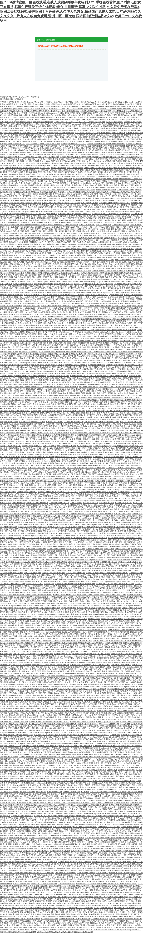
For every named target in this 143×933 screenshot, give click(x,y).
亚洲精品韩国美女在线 (86, 389)
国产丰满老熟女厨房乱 (127, 211)
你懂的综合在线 (20, 862)
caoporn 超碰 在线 (129, 787)
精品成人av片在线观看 (50, 592)
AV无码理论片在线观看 (92, 717)
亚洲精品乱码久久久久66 (85, 352)
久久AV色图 (63, 146)
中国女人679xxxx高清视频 (113, 849)
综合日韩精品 (32, 619)
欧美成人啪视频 (51, 106)
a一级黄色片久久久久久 (20, 483)
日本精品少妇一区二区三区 (69, 391)
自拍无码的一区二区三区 (128, 109)
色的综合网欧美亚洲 (69, 590)
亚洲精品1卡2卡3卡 (11, 542)
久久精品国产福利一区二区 (34, 805)
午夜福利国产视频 (84, 625)
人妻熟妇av (62, 192)
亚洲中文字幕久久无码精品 (52, 535)
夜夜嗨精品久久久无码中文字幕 (32, 260)
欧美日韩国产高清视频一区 (34, 166)
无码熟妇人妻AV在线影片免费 (86, 201)
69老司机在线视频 (25, 341)
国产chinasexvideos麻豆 (107, 737)
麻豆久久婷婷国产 (19, 363)
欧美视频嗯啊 (116, 652)
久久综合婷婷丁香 (29, 870)
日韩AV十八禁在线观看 (102, 441)
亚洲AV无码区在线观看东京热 (130, 179)
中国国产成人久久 (126, 240)
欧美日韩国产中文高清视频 (36, 579)
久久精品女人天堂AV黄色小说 (35, 319)
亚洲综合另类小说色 (122, 549)
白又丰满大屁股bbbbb (110, 921)
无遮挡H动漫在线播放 (115, 430)
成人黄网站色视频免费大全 (79, 807)
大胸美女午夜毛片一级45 (66, 371)
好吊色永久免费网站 (26, 757)
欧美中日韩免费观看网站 (44, 774)
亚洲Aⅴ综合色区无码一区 (29, 450)
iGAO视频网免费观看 (12, 535)
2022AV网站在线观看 (62, 814)
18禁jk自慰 (129, 630)
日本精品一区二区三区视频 (101, 356)
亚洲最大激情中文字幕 (100, 560)
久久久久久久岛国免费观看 (46, 485)
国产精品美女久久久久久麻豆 (13, 627)
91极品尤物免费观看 (67, 117)
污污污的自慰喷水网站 (66, 636)
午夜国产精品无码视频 (111, 676)
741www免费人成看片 (24, 927)
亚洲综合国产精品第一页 (72, 461)
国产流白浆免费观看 (96, 546)
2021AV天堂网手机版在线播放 (32, 903)
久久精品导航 (29, 774)
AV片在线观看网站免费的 (118, 691)
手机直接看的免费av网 (125, 678)
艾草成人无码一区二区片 (63, 122)
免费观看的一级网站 (128, 494)
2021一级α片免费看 (57, 137)
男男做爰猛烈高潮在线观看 (41, 829)
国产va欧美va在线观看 (75, 897)
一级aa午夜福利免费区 (92, 779)
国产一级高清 (110, 303)
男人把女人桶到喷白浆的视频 (33, 338)
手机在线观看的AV (61, 870)
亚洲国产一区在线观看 (16, 437)
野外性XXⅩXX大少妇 (21, 419)
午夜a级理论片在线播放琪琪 (31, 824)
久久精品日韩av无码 (27, 792)
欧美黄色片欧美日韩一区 (40, 220)
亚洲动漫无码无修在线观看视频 (91, 238)
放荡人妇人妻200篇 (132, 776)
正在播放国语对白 (9, 262)
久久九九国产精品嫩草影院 (59, 533)
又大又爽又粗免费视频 (41, 299)
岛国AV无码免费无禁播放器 (74, 588)
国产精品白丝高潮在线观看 (91, 684)
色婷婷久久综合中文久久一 (32, 446)
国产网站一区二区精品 (54, 422)
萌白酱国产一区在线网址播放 (61, 236)
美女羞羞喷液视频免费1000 (54, 546)
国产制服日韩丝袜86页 (82, 214)
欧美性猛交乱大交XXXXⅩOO (96, 897)
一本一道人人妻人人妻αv (121, 306)
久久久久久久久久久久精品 (120, 279)
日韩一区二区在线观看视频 (42, 152)
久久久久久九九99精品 (55, 369)
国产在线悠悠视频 (55, 542)
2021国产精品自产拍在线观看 (27, 803)
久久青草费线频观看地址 (13, 737)
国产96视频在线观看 (15, 319)
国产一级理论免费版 (82, 277)
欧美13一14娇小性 (83, 691)
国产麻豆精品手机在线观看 (39, 794)
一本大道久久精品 (51, 222)
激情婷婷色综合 (51, 884)
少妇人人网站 (37, 641)
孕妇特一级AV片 (94, 798)
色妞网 (25, 522)
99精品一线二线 (10, 150)
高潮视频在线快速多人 (26, 124)
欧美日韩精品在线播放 (19, 897)
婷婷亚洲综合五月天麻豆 (28, 183)
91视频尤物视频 (70, 711)
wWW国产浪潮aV (109, 516)
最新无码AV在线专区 (65, 367)
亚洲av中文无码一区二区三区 (41, 483)
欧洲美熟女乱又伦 (7, 923)
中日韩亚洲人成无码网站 (116, 820)
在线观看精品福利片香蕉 (22, 152)
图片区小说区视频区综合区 (19, 411)
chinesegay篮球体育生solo (94, 472)
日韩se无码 (116, 838)
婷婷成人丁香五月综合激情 (115, 899)
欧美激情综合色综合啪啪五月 (76, 365)
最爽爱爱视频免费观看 (96, 365)
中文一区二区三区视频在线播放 (81, 577)
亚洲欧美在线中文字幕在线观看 (45, 606)
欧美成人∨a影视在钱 (89, 426)
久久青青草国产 (116, 439)
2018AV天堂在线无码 (100, 446)
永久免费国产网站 (106, 284)
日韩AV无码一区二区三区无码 (83, 306)
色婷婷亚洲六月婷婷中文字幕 (34, 560)
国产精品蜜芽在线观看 (133, 689)
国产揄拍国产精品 (106, 908)
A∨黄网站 (118, 693)
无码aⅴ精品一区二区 (10, 247)
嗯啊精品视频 (23, 809)
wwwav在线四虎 (74, 616)
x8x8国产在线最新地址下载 (80, 433)
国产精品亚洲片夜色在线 (15, 612)
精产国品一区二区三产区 (103, 463)
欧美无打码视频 (107, 393)
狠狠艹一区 (126, 588)
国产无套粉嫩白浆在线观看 (87, 608)
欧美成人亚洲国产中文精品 (28, 279)
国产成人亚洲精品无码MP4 (57, 525)
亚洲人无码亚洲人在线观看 (89, 233)
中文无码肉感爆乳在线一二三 (113, 590)
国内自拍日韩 (122, 568)
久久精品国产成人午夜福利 (86, 117)
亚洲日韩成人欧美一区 (36, 468)
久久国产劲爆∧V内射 (27, 844)
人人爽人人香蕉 (100, 601)
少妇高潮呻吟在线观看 (47, 371)
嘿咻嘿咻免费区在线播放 (58, 520)
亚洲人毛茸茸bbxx (109, 310)
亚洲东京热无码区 (14, 325)
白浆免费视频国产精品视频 (122, 886)
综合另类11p (24, 433)
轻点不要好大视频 (14, 251)
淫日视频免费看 (23, 222)
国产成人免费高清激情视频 (46, 367)
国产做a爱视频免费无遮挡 (22, 660)
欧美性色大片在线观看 (102, 772)
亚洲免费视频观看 (78, 857)
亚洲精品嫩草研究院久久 (125, 218)
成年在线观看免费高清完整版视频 (58, 754)
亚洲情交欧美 (19, 203)
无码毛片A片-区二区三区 (14, 360)
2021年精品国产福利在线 (77, 638)
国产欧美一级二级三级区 (53, 264)
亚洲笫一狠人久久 (91, 851)
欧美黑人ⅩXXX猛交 (121, 700)
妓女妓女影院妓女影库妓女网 (82, 194)
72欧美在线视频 (131, 481)
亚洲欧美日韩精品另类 (82, 474)
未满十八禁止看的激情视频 (106, 190)
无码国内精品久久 (131, 437)
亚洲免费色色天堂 (100, 746)
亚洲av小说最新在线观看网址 (27, 711)
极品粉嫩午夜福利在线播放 (98, 384)
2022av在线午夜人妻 (88, 616)
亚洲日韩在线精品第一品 (15, 448)
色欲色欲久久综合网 (94, 170)
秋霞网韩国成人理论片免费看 (112, 575)
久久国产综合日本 (81, 564)
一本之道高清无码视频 (73, 141)
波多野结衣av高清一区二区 (122, 529)
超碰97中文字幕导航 (129, 176)
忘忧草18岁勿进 (125, 126)
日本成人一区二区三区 (81, 479)
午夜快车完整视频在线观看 (83, 490)
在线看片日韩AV (51, 266)
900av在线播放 (63, 700)
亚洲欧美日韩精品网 (35, 176)
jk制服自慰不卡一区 (15, 126)
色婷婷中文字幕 (74, 319)
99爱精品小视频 (56, 553)
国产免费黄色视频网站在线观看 (31, 286)
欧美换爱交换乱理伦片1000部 (74, 612)
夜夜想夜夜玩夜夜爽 (65, 752)
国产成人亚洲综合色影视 (93, 849)
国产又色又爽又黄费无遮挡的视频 (85, 341)
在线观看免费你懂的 (82, 667)
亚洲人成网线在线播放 (89, 203)
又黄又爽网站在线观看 (102, 577)
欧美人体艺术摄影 (87, 391)
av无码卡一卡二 (124, 203)
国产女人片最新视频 (67, 155)
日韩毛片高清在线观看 (34, 426)
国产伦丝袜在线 (101, 776)
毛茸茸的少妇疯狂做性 (89, 157)
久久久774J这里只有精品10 (76, 899)
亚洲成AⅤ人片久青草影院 (116, 120)
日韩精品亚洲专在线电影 (95, 104)
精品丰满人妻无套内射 (21, 292)
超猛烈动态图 (64, 487)
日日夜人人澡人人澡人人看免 (17, 409)
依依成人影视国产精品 (14, 700)
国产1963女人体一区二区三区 (119, 148)
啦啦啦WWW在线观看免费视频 (36, 597)
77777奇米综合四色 (72, 726)
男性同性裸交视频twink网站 (31, 391)
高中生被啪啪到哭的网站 (105, 868)
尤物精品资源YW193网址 (57, 616)
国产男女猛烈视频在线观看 (19, 205)
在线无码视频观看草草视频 (108, 422)
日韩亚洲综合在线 (18, 503)
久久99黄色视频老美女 (50, 647)
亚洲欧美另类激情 (99, 371)
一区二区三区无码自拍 (80, 402)
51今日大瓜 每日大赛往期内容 (53, 905)
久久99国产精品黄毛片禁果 (84, 190)
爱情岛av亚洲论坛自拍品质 (124, 347)
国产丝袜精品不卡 (122, 360)
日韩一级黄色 (58, 711)
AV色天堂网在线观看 (131, 645)
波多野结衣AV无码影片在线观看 (103, 892)
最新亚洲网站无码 (81, 798)
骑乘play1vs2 (94, 557)
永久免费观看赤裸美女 (63, 179)
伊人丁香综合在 (127, 349)
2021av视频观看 (79, 179)
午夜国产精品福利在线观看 (86, 884)
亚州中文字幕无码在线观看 (115, 656)
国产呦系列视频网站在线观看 (40, 702)
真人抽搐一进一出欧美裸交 (46, 862)
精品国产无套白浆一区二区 (86, 743)
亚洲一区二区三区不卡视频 (36, 612)
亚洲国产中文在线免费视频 (43, 122)
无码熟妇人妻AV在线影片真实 (105, 890)
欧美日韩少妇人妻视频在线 (50, 163)
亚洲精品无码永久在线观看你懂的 (80, 525)
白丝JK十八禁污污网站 (124, 227)
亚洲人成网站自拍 (39, 130)
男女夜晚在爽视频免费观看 (64, 564)
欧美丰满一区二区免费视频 (16, 818)
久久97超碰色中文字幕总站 (124, 888)
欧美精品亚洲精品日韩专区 (28, 921)
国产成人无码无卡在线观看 (52, 588)
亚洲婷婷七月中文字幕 (126, 581)
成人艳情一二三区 (128, 435)
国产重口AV (22, 511)
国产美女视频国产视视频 (84, 435)
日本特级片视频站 (126, 722)
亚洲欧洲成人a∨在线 (45, 334)
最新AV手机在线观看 (49, 306)
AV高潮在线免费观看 (110, 124)
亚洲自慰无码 (98, 822)
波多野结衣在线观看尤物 (36, 363)
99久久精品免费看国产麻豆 (23, 284)
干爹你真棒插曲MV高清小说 (13, 273)
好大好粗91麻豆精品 (7, 553)
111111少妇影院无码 (11, 932)
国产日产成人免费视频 (47, 921)
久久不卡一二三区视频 (12, 373)
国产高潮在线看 (44, 726)
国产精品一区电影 (89, 231)
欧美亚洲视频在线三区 (16, 680)
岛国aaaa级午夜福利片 (102, 111)
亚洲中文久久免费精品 (62, 126)
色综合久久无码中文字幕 (43, 868)
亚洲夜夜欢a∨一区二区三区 (102, 271)
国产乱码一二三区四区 (105, 835)
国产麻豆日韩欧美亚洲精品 (83, 634)
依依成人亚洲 (23, 328)
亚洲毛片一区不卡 (52, 117)
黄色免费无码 (105, 319)
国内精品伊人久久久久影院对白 (46, 816)
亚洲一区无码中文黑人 (95, 643)
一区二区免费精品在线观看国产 (101, 761)
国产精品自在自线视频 (78, 257)
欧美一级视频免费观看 (53, 787)
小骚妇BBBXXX (60, 757)
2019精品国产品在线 (37, 205)
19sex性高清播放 (120, 389)
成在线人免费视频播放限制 (23, 242)
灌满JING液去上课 (88, 161)
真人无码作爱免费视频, (75, 192)
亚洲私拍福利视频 (112, 722)
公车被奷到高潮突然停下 (23, 314)
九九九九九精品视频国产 (18, 702)
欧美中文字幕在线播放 (127, 137)
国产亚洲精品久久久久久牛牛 (126, 535)
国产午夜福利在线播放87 (60, 529)
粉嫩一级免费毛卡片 (60, 419)
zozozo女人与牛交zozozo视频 (119, 930)
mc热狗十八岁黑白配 (83, 560)
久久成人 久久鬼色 (71, 809)
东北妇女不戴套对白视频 (115, 365)
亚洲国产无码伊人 (30, 126)
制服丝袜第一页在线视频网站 (112, 619)
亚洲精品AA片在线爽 (79, 317)
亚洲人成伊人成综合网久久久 (65, 334)
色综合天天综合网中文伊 (114, 496)
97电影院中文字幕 (83, 783)
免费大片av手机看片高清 (33, 700)
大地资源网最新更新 (38, 365)
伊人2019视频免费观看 (55, 448)
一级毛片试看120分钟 (133, 590)
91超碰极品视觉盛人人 (66, 544)
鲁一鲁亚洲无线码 (13, 724)
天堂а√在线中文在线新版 (109, 597)
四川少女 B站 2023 (113, 468)
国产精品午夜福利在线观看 (79, 343)
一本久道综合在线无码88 (86, 873)
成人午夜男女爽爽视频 (12, 505)
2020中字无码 (123, 238)
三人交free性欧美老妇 (41, 566)
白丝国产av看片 (30, 728)
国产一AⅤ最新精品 (27, 297)
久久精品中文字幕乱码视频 (49, 514)
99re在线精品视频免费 (44, 654)
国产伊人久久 (50, 634)
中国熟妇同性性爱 (9, 768)
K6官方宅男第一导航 (48, 748)
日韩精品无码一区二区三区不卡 (12, 400)
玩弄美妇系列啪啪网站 (8, 233)
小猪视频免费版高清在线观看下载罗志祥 (76, 395)
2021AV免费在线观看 (116, 538)
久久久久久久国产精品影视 (46, 378)
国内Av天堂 (12, 726)
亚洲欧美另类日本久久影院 (85, 695)
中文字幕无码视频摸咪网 (132, 643)
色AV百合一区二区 (38, 717)
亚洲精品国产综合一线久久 (21, 719)
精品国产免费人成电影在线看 (72, 470)
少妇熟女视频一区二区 (24, 868)
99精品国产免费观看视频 (75, 930)
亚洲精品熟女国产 (57, 726)
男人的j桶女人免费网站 (25, 120)
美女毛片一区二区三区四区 (86, 835)
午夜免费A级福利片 (60, 735)
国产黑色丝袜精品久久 (8, 279)
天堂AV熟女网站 (46, 827)
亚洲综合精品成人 (101, 750)
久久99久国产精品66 (64, 378)
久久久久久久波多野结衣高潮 (76, 905)
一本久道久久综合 (36, 691)
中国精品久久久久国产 (33, 881)
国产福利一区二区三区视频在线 (26, 371)
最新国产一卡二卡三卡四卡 (110, 398)
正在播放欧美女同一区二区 (67, 540)
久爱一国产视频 (116, 542)
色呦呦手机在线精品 (116, 437)
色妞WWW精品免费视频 (35, 117)
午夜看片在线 (115, 603)
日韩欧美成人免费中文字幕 (21, 198)
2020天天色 (93, 323)
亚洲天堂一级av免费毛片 (54, 866)
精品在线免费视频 (107, 860)
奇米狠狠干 (89, 855)
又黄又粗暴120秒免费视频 (22, 389)
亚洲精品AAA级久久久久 (39, 433)
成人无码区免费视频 (10, 844)
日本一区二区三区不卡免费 (44, 317)
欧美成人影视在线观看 (63, 761)
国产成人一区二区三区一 (68, 492)
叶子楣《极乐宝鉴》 (23, 402)
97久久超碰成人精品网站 (13, 814)
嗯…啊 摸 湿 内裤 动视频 (29, 886)
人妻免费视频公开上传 (37, 384)
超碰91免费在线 (25, 179)
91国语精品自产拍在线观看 (89, 398)
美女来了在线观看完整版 (85, 678)
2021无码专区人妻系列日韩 (30, 846)
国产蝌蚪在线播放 (77, 494)
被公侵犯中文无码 (53, 343)
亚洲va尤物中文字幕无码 (45, 698)
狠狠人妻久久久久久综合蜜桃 (39, 785)
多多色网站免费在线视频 (133, 551)
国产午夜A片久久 (61, 822)
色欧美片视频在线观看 (122, 761)
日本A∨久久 (74, 597)
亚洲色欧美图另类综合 (101, 733)
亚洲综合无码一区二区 (45, 870)
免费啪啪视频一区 (103, 711)
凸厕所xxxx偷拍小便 (31, 658)
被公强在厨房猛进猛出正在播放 (71, 347)
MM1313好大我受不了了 (35, 787)
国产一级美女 (20, 117)
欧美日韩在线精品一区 (27, 247)
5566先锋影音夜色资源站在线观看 (121, 895)
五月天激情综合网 (69, 205)
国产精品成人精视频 (29, 334)
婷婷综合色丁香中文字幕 (45, 807)
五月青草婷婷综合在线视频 (48, 724)
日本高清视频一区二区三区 (57, 198)
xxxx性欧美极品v (104, 450)
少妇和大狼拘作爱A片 (82, 253)
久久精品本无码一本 (23, 669)
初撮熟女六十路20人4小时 (90, 452)
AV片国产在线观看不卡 (34, 161)
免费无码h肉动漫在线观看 (41, 435)
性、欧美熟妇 (106, 275)
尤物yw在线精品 (116, 236)
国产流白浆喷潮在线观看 (108, 595)
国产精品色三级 (59, 187)
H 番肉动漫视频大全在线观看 (35, 354)
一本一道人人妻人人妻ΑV (99, 236)
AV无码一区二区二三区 (77, 144)
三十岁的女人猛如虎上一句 (109, 157)
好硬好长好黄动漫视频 (55, 912)
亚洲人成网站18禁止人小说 (68, 649)
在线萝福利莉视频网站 (26, 277)
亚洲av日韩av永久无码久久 (70, 358)
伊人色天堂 (85, 792)
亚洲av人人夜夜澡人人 (66, 201)
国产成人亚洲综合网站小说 (75, 137)
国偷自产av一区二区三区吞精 (125, 855)
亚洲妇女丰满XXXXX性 (69, 398)
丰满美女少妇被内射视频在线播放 (120, 371)
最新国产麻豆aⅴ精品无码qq (120, 757)
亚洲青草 (50, 814)
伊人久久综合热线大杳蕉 (23, 321)
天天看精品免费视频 (15, 774)
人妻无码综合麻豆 (23, 829)
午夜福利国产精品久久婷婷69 (78, 886)
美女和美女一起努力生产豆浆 (47, 336)
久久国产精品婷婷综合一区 (105, 678)
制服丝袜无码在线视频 (76, 198)
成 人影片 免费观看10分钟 (69, 877)
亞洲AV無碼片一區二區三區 (67, 921)
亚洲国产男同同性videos (95, 292)
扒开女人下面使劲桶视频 (36, 349)
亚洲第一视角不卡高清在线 (132, 608)
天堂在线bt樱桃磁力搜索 (57, 562)
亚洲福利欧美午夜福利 (76, 875)
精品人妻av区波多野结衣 (95, 741)
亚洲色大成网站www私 (57, 886)
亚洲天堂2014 (69, 824)
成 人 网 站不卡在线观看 (61, 829)
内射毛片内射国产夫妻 (24, 146)
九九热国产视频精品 (46, 673)
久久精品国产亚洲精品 (117, 155)
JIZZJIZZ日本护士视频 (84, 908)
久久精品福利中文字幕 (97, 770)
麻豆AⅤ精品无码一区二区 (123, 636)
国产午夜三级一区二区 (91, 240)
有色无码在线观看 (133, 111)
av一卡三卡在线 (79, 719)
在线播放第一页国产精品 (110, 599)
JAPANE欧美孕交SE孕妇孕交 (48, 835)
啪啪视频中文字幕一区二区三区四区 (67, 522)
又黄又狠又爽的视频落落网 (116, 104)
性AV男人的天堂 (46, 695)
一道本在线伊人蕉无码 (32, 905)
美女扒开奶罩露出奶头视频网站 (105, 533)
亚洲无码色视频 (62, 748)
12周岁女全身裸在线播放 (63, 798)
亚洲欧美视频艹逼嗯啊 (99, 544)
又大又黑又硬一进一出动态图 (65, 739)
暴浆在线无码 (104, 916)
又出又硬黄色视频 (57, 240)
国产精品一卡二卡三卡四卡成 (125, 846)
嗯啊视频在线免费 (38, 422)
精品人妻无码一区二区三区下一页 (58, 741)
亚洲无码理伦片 (122, 555)
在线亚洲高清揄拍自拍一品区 (75, 888)
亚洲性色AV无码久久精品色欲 (54, 251)
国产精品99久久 (46, 595)
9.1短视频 (95, 358)
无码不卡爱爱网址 (116, 500)
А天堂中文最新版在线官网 (95, 610)
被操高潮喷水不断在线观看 (19, 857)
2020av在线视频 (38, 669)
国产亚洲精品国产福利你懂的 (19, 365)
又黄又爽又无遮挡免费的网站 (37, 520)
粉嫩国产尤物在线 (120, 483)
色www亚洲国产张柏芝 (127, 533)
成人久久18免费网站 (68, 463)
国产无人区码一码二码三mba (46, 687)
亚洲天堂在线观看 (11, 422)
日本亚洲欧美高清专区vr (52, 218)
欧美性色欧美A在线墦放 (116, 746)
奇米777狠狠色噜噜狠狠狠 (12, 115)
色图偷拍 (71, 520)
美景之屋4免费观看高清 (56, 579)
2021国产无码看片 (50, 586)
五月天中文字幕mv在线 (9, 485)
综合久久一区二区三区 (28, 724)
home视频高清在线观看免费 (65, 873)
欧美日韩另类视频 (11, 352)
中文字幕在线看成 (67, 794)
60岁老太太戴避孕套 (103, 161)
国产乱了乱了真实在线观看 (103, 535)
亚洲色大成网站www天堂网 (41, 855)
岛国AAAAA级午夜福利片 (58, 319)
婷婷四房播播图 (77, 220)
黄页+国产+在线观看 (123, 868)
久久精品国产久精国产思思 (121, 862)
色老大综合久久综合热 (99, 687)
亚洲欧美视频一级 (74, 310)
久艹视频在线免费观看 (23, 525)
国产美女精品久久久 (7, 860)
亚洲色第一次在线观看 (74, 785)
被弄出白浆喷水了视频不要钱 (79, 660)
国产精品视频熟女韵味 (24, 209)
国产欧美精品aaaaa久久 (53, 417)
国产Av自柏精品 (86, 218)
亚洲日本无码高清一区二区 (116, 671)
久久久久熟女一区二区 (22, 187)
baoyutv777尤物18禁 (35, 102)
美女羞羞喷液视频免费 (94, 568)
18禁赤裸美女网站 (25, 229)
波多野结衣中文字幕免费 (51, 590)
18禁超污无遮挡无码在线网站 (33, 840)
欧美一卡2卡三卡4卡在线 (84, 133)
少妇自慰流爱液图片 (46, 133)
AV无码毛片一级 (126, 706)
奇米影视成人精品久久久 (101, 652)
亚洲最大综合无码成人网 (40, 676)
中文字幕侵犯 (35, 695)
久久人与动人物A (55, 507)
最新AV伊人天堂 (31, 779)
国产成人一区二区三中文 (133, 413)
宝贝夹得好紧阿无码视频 (67, 630)
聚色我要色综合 (108, 910)
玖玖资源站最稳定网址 (46, 273)
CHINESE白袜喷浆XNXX (129, 638)
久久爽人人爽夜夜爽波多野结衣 (60, 708)
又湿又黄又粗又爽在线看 (43, 735)
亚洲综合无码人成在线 (92, 168)
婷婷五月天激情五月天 (108, 649)
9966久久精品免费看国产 (68, 387)
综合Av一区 (68, 474)
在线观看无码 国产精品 (54, 560)
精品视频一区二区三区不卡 (110, 444)
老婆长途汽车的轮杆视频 (115, 481)
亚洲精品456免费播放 (68, 244)
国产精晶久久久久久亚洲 (11, 470)
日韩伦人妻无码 (20, 288)
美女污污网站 (7, 608)
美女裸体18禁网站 (37, 741)
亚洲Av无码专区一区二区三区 (67, 571)
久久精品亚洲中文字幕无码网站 (121, 433)
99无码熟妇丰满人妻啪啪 (113, 811)
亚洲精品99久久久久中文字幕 (109, 827)
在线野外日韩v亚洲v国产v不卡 (101, 511)
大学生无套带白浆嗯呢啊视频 (46, 763)
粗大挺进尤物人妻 (111, 673)
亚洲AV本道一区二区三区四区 (80, 822)
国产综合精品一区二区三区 (55, 511)
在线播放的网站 (70, 535)
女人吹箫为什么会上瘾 (95, 485)
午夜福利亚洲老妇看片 (50, 610)
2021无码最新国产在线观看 (18, 382)
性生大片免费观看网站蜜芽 (103, 693)
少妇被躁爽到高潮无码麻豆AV (116, 573)
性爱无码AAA (126, 634)
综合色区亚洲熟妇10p (85, 772)
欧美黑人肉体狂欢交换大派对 (17, 275)
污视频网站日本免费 (13, 538)
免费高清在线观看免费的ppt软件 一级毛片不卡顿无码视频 (75, 827)
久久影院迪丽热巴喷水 (57, 209)
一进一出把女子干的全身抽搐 (127, 695)
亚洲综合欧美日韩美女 (14, 476)
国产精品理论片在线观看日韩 (130, 343)
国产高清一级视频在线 (59, 676)
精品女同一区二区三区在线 (84, 211)
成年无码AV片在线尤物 (48, 689)
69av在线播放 (11, 827)
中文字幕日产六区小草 (125, 395)
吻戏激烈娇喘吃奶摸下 (113, 308)
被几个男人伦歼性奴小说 (11, 798)
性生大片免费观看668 (28, 459)
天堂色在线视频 (74, 684)
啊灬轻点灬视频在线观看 (52, 227)
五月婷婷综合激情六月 (86, 321)
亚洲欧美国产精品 (7, 137)
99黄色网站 (10, 855)
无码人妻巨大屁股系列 (20, 652)
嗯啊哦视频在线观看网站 (129, 597)
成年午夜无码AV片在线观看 (41, 292)
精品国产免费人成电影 (72, 566)
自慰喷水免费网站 (39, 198)
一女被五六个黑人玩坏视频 (62, 253)
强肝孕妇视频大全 (27, 708)
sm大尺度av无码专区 (45, 126)
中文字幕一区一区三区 (129, 592)
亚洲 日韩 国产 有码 (34, 818)
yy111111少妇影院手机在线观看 (104, 255)
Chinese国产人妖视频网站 (20, 141)
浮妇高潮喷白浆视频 (111, 126)
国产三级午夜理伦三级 (92, 124)
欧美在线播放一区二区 (131, 476)
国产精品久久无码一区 (82, 586)
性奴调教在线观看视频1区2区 (119, 527)
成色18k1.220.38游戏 (116, 919)
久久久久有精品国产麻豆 (99, 376)
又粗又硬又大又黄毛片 (8, 739)
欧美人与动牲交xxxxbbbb (63, 472)
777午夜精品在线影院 (55, 557)
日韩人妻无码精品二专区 (130, 546)
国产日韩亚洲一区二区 (48, 450)
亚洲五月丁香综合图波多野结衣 (20, 444)
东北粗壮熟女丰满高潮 (49, 919)
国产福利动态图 (110, 395)
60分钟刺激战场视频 (121, 284)
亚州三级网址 (78, 849)
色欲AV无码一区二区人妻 (83, 606)
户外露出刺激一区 (57, 225)
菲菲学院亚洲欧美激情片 (101, 862)
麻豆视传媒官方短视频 (24, 616)
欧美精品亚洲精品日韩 (8, 430)
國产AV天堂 (17, 568)
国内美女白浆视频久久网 (100, 698)
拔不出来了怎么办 (106, 888)
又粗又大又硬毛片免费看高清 (11, 522)
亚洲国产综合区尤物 (84, 371)
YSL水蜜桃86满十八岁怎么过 (13, 881)
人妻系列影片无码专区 (104, 266)
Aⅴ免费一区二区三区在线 (119, 881)
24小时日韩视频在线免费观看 (82, 481)
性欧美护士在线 (64, 816)
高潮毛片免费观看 (58, 864)
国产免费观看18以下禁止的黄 (48, 428)
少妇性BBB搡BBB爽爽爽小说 (34, 568)
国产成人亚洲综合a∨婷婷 (67, 106)
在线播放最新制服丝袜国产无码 (105, 492)
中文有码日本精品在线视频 (120, 916)
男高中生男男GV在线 (27, 207)
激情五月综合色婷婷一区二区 (22, 822)
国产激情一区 (25, 641)
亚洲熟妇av (101, 174)
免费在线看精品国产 (51, 487)
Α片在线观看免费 (131, 201)
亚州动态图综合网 (16, 706)
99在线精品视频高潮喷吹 (117, 901)
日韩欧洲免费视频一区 (118, 833)
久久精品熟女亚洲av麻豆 (67, 862)
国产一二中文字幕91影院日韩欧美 (92, 308)
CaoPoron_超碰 (69, 560)
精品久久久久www (44, 577)
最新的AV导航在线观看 (20, 794)
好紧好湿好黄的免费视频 (37, 733)
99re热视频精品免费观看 (18, 474)
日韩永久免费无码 (11, 757)
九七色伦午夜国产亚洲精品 (19, 930)
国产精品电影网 (129, 222)
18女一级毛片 (125, 130)
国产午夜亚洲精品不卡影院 (75, 128)
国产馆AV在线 (48, 739)
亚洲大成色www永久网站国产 (130, 789)
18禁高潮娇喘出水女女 (106, 242)
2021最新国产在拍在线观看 (124, 908)
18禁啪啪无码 (52, 614)
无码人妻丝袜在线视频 (133, 277)
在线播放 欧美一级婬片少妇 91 (61, 459)
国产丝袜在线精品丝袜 (31, 925)
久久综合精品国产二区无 (114, 332)
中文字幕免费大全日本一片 (60, 498)
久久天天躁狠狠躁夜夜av (120, 754)
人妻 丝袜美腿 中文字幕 (16, 671)
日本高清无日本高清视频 (48, 352)
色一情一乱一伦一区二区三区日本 (29, 860)
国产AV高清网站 (122, 507)
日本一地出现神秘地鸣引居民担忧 (84, 382)
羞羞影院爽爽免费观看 (91, 487)
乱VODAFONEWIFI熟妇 (106, 864)
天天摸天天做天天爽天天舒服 (39, 864)
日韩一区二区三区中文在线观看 (44, 783)
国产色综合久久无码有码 (87, 704)
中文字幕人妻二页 (79, 741)
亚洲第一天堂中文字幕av (66, 373)
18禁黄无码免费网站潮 (16, 557)
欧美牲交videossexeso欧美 (73, 124)
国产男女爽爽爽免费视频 (29, 415)
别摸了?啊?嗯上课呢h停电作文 (122, 925)
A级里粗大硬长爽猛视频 (54, 380)
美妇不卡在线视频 (18, 426)
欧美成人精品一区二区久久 (69, 746)
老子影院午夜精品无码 (107, 713)
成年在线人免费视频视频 (103, 525)
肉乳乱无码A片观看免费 (100, 603)
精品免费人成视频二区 (35, 157)
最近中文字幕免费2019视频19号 (14, 619)
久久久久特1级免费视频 (133, 426)
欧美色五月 (122, 853)
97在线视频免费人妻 (99, 367)
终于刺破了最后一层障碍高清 (122, 814)
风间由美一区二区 (125, 172)
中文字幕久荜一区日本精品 (79, 183)
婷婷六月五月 (67, 476)
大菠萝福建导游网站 (45, 831)
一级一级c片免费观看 (74, 864)
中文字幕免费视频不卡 (44, 345)
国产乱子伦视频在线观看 (13, 693)
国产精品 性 (78, 404)
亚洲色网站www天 (26, 735)
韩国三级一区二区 (126, 404)
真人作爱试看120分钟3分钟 (123, 759)
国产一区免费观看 (94, 166)
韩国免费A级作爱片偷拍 (65, 667)
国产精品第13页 (112, 783)
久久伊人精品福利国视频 (54, 669)
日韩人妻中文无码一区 (8, 621)
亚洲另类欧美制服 (32, 192)
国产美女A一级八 (39, 525)
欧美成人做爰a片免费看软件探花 (59, 733)
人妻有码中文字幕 (102, 338)
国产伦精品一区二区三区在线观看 (47, 242)
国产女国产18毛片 (23, 507)
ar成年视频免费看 (99, 702)
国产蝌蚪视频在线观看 (83, 824)
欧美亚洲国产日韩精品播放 (63, 500)
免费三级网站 (76, 498)
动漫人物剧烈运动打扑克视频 (131, 422)
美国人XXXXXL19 (54, 625)
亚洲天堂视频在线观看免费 (80, 665)
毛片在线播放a (25, 783)
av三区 (113, 711)
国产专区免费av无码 (40, 389)
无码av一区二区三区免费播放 (80, 870)
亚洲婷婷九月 (112, 770)
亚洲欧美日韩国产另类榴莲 (98, 317)
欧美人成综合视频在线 (11, 487)
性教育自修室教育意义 (37, 409)
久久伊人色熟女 (74, 146)
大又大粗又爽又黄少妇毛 (88, 877)
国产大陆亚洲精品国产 (75, 923)
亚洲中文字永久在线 (100, 641)
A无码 (113, 927)
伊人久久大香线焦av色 (129, 614)
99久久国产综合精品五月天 (19, 518)
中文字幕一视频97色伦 (50, 185)
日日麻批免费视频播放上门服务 (40, 253)
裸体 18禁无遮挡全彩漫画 (19, 750)
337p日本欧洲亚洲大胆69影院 (29, 662)
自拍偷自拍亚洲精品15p (61, 496)
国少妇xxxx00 (58, 360)
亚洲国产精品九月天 (106, 503)
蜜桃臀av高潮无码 (42, 684)
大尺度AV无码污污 (41, 209)
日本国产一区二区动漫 (55, 555)
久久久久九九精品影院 (89, 273)
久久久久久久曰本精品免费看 (29, 233)
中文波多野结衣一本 (80, 542)
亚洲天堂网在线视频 (23, 678)
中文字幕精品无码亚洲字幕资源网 (110, 336)
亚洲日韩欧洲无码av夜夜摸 (81, 816)
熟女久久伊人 (86, 358)
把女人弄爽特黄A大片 (100, 881)
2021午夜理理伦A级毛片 (84, 794)
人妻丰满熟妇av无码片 (10, 310)
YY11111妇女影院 (77, 533)
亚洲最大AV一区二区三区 (102, 669)
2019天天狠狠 (125, 724)
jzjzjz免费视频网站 (21, 376)
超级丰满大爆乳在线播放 (13, 358)
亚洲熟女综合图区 (36, 382)
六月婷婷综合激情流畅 (64, 174)
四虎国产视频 (7, 807)
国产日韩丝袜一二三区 (31, 306)
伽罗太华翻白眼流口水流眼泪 (81, 430)
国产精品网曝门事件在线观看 (51, 150)
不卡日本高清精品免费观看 (74, 345)
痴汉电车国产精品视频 (77, 216)
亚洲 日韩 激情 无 (49, 446)
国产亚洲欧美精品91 (102, 754)
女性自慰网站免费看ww (57, 789)
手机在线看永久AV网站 (96, 406)
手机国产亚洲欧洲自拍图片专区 (37, 498)
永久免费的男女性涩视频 (103, 855)
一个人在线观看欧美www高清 (125, 525)
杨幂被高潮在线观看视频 (50, 290)
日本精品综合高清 (83, 544)
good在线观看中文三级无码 (16, 231)
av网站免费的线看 (24, 601)
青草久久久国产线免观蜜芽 (57, 275)
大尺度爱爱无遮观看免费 (64, 133)
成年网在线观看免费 (68, 608)
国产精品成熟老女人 (13, 840)
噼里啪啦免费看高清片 (74, 579)
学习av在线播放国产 (85, 106)
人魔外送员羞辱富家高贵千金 (63, 702)
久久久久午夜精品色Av (114, 122)
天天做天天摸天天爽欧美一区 (111, 249)
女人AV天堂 (126, 472)
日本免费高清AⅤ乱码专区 (53, 509)
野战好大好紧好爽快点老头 (90, 575)
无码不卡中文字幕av (23, 553)
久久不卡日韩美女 (18, 393)
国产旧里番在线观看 (18, 225)
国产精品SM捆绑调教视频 (33, 546)
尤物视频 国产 (59, 899)
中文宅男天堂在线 (41, 616)
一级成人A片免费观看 (8, 428)
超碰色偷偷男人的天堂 (62, 820)
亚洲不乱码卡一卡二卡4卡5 (30, 454)
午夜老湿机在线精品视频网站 (105, 330)
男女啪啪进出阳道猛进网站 (128, 807)
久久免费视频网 (119, 264)
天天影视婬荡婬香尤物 (69, 308)
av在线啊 (121, 680)
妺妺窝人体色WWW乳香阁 (12, 730)
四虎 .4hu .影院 (112, 702)
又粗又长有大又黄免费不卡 (58, 257)
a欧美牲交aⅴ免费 (68, 330)
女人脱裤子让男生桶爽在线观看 (125, 152)
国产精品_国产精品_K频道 (106, 205)
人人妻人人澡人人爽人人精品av (32, 472)
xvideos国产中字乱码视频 (18, 838)
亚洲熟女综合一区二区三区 (67, 207)
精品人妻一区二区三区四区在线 (50, 135)
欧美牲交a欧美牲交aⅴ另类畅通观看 (56, 295)
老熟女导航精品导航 (99, 625)
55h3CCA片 (51, 638)
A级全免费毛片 (70, 662)
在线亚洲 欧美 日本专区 (107, 621)
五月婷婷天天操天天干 (70, 176)
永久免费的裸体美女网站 (23, 323)
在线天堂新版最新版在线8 (90, 275)
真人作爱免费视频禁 (78, 627)
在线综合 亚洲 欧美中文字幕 (30, 592)
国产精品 (64, 144)
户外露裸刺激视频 (50, 104)
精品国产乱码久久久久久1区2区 (127, 216)
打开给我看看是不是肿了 (110, 818)
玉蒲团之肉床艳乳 (36, 768)
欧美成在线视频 (6, 704)
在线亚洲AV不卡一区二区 (62, 341)
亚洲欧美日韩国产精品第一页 (111, 207)
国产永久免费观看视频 (97, 820)
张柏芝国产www (43, 459)
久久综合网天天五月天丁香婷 (112, 413)
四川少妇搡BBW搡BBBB (42, 194)
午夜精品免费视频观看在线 (100, 886)
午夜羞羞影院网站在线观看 (110, 128)
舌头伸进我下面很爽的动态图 (19, 282)
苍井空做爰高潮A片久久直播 (98, 439)
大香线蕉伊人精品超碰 (40, 553)
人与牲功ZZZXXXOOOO (84, 330)
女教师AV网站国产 (110, 172)
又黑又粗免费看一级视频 (115, 586)
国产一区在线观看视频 (95, 899)
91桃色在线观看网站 (8, 645)
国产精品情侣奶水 (83, 687)
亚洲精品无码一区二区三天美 (27, 514)
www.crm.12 (6, 194)
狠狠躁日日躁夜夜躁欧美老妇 (78, 511)
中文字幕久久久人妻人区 (68, 336)
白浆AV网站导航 (63, 581)
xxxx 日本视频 (122, 711)
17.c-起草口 (116, 176)
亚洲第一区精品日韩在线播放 (124, 781)
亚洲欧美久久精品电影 (48, 750)
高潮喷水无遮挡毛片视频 (111, 518)
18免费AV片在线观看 (38, 614)
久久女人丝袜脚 (67, 932)
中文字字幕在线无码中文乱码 (74, 411)
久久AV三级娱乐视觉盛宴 (132, 334)
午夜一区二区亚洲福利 (104, 803)
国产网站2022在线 (136, 531)
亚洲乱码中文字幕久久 (99, 691)
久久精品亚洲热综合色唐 (121, 441)
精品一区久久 (49, 181)
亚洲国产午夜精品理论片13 (49, 527)
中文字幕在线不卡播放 (80, 297)
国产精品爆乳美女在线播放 (60, 851)
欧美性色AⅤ (55, 794)
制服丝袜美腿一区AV (86, 282)
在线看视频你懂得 (134, 328)
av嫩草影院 (101, 231)
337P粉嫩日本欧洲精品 (125, 459)
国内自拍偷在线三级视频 (28, 352)
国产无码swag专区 (71, 555)
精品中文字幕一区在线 (63, 181)
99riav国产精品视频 (11, 433)
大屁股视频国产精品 (115, 363)
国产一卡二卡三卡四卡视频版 (94, 728)
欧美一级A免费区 (27, 330)
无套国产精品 (36, 647)
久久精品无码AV (56, 566)
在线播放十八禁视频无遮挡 (100, 424)
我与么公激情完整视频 (90, 522)
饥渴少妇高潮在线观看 (62, 196)
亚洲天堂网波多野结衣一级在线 (71, 724)
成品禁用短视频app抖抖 (127, 124)
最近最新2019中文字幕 (26, 533)
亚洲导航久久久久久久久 (121, 275)
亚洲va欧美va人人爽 (116, 544)
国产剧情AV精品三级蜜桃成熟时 (83, 814)
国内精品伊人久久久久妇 (23, 496)
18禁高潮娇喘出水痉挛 (12, 338)
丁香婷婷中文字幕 (59, 879)
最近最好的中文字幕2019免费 (31, 487)
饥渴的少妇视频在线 (99, 148)
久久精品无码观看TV (113, 588)
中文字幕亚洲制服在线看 (124, 369)
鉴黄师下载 (133, 367)
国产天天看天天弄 (100, 113)
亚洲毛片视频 (59, 774)
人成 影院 (17, 608)
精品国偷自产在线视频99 (124, 229)
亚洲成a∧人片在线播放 (133, 857)
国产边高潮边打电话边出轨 (103, 220)
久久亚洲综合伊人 (98, 286)
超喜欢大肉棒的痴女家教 (90, 319)
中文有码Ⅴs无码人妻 (25, 430)
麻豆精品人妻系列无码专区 (120, 560)
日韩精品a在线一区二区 (11, 824)
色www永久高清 (95, 564)
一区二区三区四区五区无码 (28, 255)
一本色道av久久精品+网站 (26, 404)
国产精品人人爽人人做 (77, 354)
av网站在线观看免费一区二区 (48, 139)
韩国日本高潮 (102, 592)
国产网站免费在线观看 (55, 365)
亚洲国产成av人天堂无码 (115, 144)
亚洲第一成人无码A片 (98, 581)
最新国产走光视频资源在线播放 (30, 739)
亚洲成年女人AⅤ (77, 851)
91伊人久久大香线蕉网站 (75, 109)
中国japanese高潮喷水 (19, 785)
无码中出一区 (137, 275)
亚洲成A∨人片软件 (87, 428)
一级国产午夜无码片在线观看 (80, 163)
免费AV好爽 (56, 323)
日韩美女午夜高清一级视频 (35, 128)
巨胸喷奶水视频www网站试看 (67, 551)
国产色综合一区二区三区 (57, 660)
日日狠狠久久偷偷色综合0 (73, 422)
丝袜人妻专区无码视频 (17, 249)
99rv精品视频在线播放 (22, 244)
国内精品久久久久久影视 (29, 465)
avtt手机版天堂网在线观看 (39, 656)
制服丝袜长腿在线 (92, 284)
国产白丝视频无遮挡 (103, 225)
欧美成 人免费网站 (77, 295)
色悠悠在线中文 (112, 579)
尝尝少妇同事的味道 (72, 831)
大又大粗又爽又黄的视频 (29, 133)
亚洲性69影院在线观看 (78, 166)
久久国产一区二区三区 (74, 833)
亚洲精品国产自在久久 (48, 908)
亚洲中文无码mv (128, 286)
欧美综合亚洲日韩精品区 (65, 743)
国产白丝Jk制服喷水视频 (62, 601)
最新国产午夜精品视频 (117, 792)
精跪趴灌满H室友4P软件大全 (53, 271)
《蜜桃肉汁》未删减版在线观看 (80, 811)
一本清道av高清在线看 (61, 115)
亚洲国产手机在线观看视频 (35, 343)
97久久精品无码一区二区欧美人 (60, 249)
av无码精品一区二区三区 (103, 636)
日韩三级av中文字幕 (60, 483)
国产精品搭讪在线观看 (129, 387)
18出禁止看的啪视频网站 (103, 846)
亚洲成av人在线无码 (53, 737)
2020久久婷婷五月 (91, 349)
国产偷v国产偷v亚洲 (64, 312)
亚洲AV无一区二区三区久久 (16, 253)
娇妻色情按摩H (20, 849)
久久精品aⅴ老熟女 (68, 621)
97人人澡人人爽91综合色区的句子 (25, 704)
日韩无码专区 (19, 549)
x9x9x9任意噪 (5, 176)
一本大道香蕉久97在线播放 (79, 748)
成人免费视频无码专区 (100, 816)
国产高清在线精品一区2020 (125, 835)
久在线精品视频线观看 (82, 752)
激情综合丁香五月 (92, 494)
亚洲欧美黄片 (38, 890)
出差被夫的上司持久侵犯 (132, 800)
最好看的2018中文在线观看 (37, 249)
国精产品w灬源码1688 (20, 630)
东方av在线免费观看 (79, 406)
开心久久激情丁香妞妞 (99, 660)
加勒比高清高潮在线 (22, 789)
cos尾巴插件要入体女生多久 (121, 424)
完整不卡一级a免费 (64, 485)
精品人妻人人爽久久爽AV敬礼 (107, 211)
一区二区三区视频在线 (52, 632)
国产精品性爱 (98, 457)
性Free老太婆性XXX (36, 630)
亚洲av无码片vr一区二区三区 (113, 498)
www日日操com (53, 358)
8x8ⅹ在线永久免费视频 (69, 645)
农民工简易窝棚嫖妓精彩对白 (103, 474)
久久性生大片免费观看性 (34, 682)
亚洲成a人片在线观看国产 (72, 632)
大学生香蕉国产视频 (134, 321)
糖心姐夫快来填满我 (29, 457)
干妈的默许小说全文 (87, 809)
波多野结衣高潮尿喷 (128, 838)
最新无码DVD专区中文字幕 (70, 161)
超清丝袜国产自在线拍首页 (109, 494)
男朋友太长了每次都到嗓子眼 (84, 312)
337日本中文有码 (121, 268)
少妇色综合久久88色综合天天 (88, 595)
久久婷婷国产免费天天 (70, 218)
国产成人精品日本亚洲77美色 (62, 719)
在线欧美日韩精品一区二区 (32, 347)
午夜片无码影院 (74, 275)
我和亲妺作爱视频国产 (16, 312)
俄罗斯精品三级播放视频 (62, 855)
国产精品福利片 (93, 249)
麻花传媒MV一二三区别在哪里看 (91, 571)
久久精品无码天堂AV (33, 312)
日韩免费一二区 (132, 687)
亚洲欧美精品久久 (130, 122)
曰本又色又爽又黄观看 (106, 227)
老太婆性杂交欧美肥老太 (122, 669)
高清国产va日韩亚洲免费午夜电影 (96, 833)
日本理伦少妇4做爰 (29, 746)
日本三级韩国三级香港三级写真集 (51, 619)
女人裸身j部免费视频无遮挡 (98, 715)
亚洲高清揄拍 (9, 776)
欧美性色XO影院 (114, 297)
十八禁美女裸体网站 (28, 811)
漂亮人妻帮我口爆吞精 (26, 481)
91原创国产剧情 (23, 820)
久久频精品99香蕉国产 (99, 919)
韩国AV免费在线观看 (75, 168)
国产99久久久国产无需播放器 (43, 179)
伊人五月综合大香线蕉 (79, 538)
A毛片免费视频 (88, 553)
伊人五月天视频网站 (27, 761)
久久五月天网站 (102, 873)
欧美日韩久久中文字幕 (19, 875)
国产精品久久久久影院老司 (64, 803)
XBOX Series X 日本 (60, 730)
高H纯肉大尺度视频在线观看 (55, 623)
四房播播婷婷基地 (85, 492)
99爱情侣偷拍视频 (115, 612)
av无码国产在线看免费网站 (55, 338)
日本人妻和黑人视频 (10, 135)
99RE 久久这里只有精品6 (77, 419)
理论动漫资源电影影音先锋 (96, 857)
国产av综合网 (131, 247)
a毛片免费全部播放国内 (88, 242)
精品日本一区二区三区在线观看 (68, 658)
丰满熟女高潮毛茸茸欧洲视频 (110, 726)
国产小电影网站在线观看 (22, 606)
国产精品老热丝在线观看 (23, 923)
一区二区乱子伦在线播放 (99, 792)
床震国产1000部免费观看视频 (57, 901)
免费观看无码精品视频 (55, 809)
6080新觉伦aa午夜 (35, 522)
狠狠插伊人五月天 (65, 332)
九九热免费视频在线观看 (64, 584)
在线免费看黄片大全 (103, 662)
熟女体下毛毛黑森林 (63, 424)
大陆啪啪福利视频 (76, 717)
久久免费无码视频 (84, 669)
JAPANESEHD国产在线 (129, 623)
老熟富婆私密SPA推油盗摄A (21, 781)
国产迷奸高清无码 (89, 363)
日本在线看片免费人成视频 (103, 260)
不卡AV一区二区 (132, 656)
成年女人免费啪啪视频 (121, 214)
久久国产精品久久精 (63, 255)
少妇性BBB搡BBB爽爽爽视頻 (61, 842)
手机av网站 (49, 196)
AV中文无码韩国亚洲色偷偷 (53, 393)
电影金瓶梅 (4, 148)
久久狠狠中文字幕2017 (82, 367)
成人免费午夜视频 (96, 172)
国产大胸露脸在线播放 (99, 433)
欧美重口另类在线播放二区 (83, 601)
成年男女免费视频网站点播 (69, 919)
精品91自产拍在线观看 (82, 271)
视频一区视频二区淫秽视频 (70, 185)
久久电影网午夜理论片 (102, 176)
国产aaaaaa (121, 765)
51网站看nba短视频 (65, 490)
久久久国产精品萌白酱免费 (68, 301)
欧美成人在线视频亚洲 (55, 409)
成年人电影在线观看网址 (129, 157)
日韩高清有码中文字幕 (115, 842)
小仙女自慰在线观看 (86, 750)
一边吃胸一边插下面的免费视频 (62, 599)
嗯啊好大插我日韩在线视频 (61, 402)
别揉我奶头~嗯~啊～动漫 (91, 310)
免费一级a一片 (75, 722)
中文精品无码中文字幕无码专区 (71, 222)
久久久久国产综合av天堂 (34, 713)
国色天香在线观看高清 (14, 658)
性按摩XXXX (5, 367)
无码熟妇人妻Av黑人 (84, 135)
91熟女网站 (99, 404)
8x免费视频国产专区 (66, 853)
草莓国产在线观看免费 (70, 846)
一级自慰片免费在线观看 (75, 903)
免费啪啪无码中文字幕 (17, 148)
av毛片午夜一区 (90, 470)
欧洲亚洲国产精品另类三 (72, 553)
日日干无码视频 (50, 743)
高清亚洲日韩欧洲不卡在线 (86, 262)
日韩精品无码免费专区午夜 (67, 321)
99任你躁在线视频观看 (47, 415)
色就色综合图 (72, 389)
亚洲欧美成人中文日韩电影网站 (84, 196)
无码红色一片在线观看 (45, 457)
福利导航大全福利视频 (85, 229)
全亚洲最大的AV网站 (128, 341)
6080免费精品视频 (46, 711)
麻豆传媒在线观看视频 (99, 277)
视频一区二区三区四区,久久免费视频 (36, 538)
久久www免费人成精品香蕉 (110, 540)
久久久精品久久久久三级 (125, 470)
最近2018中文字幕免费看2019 (96, 295)
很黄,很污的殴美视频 (87, 338)
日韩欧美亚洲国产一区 (35, 490)
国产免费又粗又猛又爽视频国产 (72, 610)
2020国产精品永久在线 (125, 739)
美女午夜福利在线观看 (58, 684)
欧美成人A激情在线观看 (99, 730)
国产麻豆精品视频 (21, 722)
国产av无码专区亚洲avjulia (34, 632)
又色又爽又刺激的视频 (61, 170)
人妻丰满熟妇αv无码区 (123, 260)
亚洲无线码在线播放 (24, 356)
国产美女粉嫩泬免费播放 (26, 428)
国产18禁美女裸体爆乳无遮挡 (74, 150)
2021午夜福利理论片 (119, 328)
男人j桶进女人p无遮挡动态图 (46, 214)
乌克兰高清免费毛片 (65, 606)
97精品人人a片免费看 (8, 820)
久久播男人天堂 (87, 260)
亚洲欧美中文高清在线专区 (46, 268)
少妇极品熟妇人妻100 (76, 676)
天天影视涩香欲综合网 (117, 660)
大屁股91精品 (34, 163)
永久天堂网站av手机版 (49, 301)
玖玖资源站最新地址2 (77, 568)
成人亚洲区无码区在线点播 (24, 687)
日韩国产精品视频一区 (60, 665)
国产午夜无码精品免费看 (82, 378)
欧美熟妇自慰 (128, 236)
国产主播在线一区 (36, 264)
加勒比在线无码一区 (93, 680)
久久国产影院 (135, 566)
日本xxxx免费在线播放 (66, 266)
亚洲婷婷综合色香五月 (8, 441)
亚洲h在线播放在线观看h (92, 509)
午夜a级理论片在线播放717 (89, 400)
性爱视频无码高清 (88, 763)
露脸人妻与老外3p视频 (127, 866)
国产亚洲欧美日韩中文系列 (115, 273)
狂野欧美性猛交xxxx (63, 317)
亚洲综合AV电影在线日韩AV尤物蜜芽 (104, 343)
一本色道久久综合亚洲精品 (59, 494)
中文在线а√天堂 (37, 141)
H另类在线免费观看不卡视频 (28, 827)
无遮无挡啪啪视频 (134, 120)
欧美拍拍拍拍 (22, 468)
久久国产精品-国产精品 (11, 901)
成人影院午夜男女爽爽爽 (56, 549)
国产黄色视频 (36, 411)
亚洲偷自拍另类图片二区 (22, 890)
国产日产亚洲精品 (93, 216)
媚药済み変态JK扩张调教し (39, 240)
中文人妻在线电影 (64, 481)
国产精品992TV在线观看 (105, 695)
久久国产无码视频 (99, 430)
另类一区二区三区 (77, 496)
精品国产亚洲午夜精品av (85, 159)
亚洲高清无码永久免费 (112, 472)
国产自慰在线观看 (88, 722)
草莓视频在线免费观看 (37, 376)
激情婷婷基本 (111, 627)
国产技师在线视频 (47, 899)
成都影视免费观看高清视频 (19, 516)
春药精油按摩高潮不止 (62, 654)
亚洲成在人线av (127, 487)
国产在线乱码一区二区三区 (74, 409)
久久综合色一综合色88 (120, 225)
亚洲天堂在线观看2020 (94, 345)
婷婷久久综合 (99, 194)
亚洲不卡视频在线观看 (30, 608)
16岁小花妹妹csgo (110, 853)
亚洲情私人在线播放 (35, 104)
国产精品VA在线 (79, 476)
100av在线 (138, 759)
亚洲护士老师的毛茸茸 (39, 789)
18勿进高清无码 (51, 840)
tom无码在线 (55, 706)
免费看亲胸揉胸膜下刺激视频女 (21, 643)
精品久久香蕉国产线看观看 (124, 168)
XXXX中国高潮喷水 (31, 706)
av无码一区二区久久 (18, 531)
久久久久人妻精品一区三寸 (109, 130)
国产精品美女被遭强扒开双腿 (28, 168)
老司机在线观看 (119, 271)
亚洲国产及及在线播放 (105, 743)
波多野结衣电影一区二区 (79, 376)
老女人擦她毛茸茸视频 (26, 159)
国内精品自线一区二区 (73, 448)
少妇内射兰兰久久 (92, 109)
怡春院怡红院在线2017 (102, 632)
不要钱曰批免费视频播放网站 (104, 218)
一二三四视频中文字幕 (16, 673)
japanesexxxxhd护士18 (35, 623)
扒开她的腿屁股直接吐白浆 (77, 413)
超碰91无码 (62, 763)
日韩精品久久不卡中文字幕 (24, 698)
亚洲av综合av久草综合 (47, 279)
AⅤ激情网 (65, 163)
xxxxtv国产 (77, 914)
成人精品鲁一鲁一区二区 (133, 849)
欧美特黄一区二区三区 (126, 667)
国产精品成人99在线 (77, 104)
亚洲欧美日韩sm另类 (92, 923)
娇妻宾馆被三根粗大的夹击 (65, 441)
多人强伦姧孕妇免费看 (14, 728)
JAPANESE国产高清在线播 (83, 733)
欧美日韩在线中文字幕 (35, 849)
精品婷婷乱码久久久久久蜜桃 (57, 717)
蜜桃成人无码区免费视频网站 (24, 765)
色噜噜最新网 (71, 844)
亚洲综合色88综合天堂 (8, 255)
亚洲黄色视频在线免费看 (88, 623)
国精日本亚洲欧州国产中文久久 (56, 682)
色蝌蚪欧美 (64, 779)
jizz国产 (116, 824)
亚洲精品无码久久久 (31, 899)
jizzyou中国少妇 (63, 627)
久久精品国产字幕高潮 (47, 704)
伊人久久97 (51, 531)
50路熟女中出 (95, 334)
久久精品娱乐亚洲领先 (77, 901)
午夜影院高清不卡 (80, 842)
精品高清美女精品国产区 (42, 341)
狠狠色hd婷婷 (68, 148)
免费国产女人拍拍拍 (31, 748)
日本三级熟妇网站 (106, 700)
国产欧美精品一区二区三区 (107, 196)
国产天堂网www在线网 (37, 398)
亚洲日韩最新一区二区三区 (73, 437)
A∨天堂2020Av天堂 (40, 660)
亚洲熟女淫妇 (120, 743)
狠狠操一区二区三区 (66, 277)
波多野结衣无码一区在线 (48, 853)
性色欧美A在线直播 (54, 612)
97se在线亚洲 (118, 809)
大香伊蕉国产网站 (80, 249)
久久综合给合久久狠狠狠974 (112, 222)
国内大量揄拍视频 (87, 846)
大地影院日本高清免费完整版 (82, 754)
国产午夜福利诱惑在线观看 (44, 822)
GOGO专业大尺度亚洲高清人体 (38, 671)
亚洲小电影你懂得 (9, 468)
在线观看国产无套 (23, 647)
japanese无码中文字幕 (66, 614)
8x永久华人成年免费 (15, 667)
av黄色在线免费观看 (102, 428)
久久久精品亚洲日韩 (54, 349)
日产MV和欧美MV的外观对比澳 (47, 120)
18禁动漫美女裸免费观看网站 (107, 352)
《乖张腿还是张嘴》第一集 (89, 645)
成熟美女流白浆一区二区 (86, 711)
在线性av (76, 273)
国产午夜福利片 (76, 503)
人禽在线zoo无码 (83, 334)
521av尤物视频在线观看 (57, 923)
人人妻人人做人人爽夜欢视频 (55, 310)
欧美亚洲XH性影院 (111, 404)
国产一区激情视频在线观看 (89, 207)
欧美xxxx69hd (48, 382)
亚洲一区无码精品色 (68, 772)
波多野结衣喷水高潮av (69, 290)
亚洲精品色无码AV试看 (130, 409)
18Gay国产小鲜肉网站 (102, 133)
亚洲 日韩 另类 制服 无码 (115, 912)
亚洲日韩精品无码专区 (85, 465)
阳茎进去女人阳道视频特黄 (67, 450)
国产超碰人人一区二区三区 (35, 448)
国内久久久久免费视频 (75, 468)
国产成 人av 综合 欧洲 (125, 255)
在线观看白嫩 (79, 472)
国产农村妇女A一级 (18, 796)
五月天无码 (10, 117)
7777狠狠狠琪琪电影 (60, 183)
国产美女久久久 (66, 514)
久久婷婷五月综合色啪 (70, 507)
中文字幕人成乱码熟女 (19, 656)
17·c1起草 (64, 343)
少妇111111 (134, 873)
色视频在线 (120, 244)
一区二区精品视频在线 (32, 271)
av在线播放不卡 (121, 860)
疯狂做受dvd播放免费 (112, 461)
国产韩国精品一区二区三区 (114, 822)
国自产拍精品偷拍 (115, 159)
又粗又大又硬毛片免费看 (103, 634)
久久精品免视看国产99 (66, 113)
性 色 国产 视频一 (51, 849)
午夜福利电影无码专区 (67, 159)
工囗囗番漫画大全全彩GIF (12, 919)
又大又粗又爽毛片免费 (122, 514)
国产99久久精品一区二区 (81, 652)
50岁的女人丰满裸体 (18, 623)
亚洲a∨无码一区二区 (116, 277)
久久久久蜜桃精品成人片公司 (68, 575)
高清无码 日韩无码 (92, 860)
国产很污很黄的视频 (78, 292)
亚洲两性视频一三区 (7, 892)
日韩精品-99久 (128, 249)
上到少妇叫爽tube (69, 135)
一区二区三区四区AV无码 (91, 800)
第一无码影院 (98, 658)
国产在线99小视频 (81, 279)
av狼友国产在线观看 (99, 895)
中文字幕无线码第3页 (17, 772)
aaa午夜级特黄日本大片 (18, 174)
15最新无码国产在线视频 (43, 916)
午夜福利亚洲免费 (130, 641)
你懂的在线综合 (127, 444)
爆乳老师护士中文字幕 (118, 338)
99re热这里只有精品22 (19, 170)
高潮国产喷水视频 (93, 393)
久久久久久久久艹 (47, 479)
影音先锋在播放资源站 (114, 774)
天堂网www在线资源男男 (41, 665)
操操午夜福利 (60, 844)
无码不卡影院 (41, 792)
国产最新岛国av (74, 426)
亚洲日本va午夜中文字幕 (97, 538)
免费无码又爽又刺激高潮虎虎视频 (112, 247)
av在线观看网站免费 (121, 803)
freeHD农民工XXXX (44, 247)
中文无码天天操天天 (46, 211)
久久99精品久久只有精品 (45, 765)
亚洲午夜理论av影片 (7, 122)
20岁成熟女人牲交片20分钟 (91, 518)
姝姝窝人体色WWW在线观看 (87, 768)
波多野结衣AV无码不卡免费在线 (18, 106)
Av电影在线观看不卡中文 (96, 144)
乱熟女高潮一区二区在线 (120, 606)
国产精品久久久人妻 (44, 728)
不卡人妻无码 (45, 706)
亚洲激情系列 (123, 673)
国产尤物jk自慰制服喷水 (66, 262)
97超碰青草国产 (31, 273)
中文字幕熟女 (24, 551)
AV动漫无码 (130, 785)
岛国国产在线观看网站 (96, 257)
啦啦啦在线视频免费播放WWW (96, 614)
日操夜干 (134, 768)
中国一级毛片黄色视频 (128, 400)
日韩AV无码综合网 (133, 680)
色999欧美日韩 (21, 104)
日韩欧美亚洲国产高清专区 (59, 597)
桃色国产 (71, 678)
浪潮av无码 (49, 472)
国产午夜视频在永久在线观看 (92, 789)
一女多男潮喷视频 (7, 323)
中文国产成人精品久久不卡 (84, 759)
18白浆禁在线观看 (86, 111)
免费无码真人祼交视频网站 (109, 146)
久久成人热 (40, 634)
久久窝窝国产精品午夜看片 (124, 163)
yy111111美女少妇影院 (112, 409)
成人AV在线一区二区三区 (131, 398)
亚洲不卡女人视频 (31, 360)
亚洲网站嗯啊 (49, 584)
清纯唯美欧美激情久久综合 (10, 903)
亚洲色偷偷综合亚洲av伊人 (27, 492)
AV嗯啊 (101, 273)
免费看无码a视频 (84, 264)
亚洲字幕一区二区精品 (73, 231)
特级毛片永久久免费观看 (126, 373)
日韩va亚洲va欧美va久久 (25, 214)
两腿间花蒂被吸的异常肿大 (130, 599)
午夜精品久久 (14, 472)
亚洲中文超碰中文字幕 (92, 910)
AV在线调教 (10, 146)
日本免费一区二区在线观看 (69, 505)
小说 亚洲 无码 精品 (51, 286)
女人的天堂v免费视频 (84, 535)
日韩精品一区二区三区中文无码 (54, 641)
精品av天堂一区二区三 (10, 299)
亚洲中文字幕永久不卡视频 (88, 916)
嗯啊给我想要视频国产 (37, 275)
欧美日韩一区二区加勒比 (34, 380)
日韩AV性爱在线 (42, 533)
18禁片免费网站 (54, 772)
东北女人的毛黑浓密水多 (100, 665)
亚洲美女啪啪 (83, 787)
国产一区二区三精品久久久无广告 (45, 190)
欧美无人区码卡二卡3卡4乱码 (35, 814)
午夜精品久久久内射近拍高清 (33, 266)
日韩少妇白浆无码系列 (71, 792)
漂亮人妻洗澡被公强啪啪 (9, 459)
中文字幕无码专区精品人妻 (67, 704)
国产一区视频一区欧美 (19, 163)
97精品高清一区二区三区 (67, 840)
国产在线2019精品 (46, 803)
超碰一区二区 (136, 713)
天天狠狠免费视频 (52, 387)
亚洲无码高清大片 (125, 290)
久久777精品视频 (83, 844)
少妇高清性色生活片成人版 (35, 680)
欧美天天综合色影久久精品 (96, 901)
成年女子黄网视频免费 (16, 128)
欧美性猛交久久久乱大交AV (109, 623)
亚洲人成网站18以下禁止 (86, 205)
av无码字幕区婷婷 (37, 884)
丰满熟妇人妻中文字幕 (67, 454)
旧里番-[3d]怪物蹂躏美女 (50, 645)
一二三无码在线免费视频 (31, 798)
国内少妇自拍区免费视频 (88, 450)
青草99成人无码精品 (47, 658)
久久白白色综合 (38, 196)
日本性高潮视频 (117, 577)
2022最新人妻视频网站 (53, 148)
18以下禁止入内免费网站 (76, 251)
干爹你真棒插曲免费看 (31, 730)
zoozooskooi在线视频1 (99, 479)
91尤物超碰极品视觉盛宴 (34, 437)
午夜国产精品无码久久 (26, 485)
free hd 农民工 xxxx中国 (47, 262)
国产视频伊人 (34, 649)
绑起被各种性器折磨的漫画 (12, 295)
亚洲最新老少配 (21, 586)
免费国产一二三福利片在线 (24, 109)
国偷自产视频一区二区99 (99, 209)
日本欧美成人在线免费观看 (126, 516)
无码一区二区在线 (126, 717)
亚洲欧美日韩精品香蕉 (128, 884)
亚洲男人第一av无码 (36, 866)
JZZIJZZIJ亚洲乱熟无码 (94, 409)
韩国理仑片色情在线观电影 (13, 831)
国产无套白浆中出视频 (106, 914)
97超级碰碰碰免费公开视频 (104, 106)
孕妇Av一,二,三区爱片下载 (109, 724)
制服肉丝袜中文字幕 (90, 503)
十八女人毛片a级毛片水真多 (112, 166)
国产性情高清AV (104, 328)
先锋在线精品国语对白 (115, 857)
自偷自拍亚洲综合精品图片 (49, 608)
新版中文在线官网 (13, 783)
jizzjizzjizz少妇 (95, 268)
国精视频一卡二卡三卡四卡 (35, 400)
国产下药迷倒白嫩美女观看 (43, 927)
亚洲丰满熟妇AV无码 (127, 824)
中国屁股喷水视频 (91, 422)
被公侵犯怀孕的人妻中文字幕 (47, 332)
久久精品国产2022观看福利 (115, 485)
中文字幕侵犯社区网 (17, 529)
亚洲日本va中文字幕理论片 (33, 417)
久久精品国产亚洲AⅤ (134, 231)
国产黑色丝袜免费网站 (8, 601)
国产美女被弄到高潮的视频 (114, 457)
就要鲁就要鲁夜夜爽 (22, 741)
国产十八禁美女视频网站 (91, 448)
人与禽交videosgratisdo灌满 (31, 535)
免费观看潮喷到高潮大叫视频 (38, 225)
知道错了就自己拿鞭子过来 (111, 334)
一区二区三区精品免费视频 (70, 527)
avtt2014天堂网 (111, 807)
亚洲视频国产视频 (125, 783)
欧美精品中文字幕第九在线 (114, 345)
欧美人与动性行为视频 (116, 687)
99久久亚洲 (34, 551)
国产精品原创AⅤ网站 (17, 579)
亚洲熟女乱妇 (37, 244)
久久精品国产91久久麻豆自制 (85, 174)
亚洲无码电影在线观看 (113, 787)
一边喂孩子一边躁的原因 (53, 102)
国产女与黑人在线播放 (132, 500)
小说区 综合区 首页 (66, 190)
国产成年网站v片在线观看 (118, 805)
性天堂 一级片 (79, 284)
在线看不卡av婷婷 (74, 763)
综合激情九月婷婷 (50, 172)
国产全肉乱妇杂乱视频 (51, 818)
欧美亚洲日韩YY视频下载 (14, 290)
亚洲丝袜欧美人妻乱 (7, 424)
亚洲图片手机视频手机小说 (12, 172)
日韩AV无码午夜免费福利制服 (79, 895)
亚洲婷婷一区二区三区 (34, 393)
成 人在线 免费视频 (46, 873)
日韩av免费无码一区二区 (110, 487)
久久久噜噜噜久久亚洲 (11, 811)
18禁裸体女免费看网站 (110, 706)
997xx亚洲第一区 (21, 776)
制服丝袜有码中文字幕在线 (131, 676)
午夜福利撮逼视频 (134, 901)
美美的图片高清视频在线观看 (13, 380)
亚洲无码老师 (24, 695)
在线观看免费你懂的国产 (118, 376)
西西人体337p (5, 691)
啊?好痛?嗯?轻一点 (70, 787)
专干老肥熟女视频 (97, 454)
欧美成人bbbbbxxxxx (69, 737)
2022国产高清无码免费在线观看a (76, 369)
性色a (97, 282)
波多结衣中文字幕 (110, 417)
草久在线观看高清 (119, 321)
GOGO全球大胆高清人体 (108, 851)
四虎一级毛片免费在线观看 (123, 584)
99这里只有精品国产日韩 (68, 647)
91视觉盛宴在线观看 (101, 314)
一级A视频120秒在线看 (81, 698)
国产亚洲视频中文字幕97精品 (129, 301)
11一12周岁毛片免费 (104, 152)
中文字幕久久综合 (38, 106)
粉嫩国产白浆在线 (123, 892)
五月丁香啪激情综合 (47, 325)
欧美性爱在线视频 (110, 150)
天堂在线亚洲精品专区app (124, 474)
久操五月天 (89, 838)
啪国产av (48, 568)
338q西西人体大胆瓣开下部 (79, 730)
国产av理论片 (88, 632)
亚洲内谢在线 (104, 768)
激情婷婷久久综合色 (78, 829)
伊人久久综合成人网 (84, 446)
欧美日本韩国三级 (103, 814)
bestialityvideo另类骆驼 (110, 564)
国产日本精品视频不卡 (94, 549)
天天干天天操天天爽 (130, 505)
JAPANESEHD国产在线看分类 (86, 713)
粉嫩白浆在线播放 (135, 520)
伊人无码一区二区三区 (129, 603)
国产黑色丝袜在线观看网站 (103, 378)
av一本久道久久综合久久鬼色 (69, 260)
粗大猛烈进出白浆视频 (98, 402)
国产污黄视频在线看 (35, 586)
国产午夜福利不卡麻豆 (102, 838)
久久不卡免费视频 (37, 222)
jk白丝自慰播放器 (133, 660)
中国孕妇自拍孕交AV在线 (32, 216)
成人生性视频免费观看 (100, 520)
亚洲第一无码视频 (107, 282)
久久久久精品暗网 (33, 908)
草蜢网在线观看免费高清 (70, 925)
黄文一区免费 (13, 229)
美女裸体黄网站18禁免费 (49, 465)
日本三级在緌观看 (86, 176)
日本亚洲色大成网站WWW (59, 503)
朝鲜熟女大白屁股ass (24, 122)
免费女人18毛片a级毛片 (33, 111)
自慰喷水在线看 (114, 592)
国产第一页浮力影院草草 (97, 842)
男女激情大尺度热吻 (60, 356)
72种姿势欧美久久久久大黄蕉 (110, 387)
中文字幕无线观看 (24, 303)
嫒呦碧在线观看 (78, 838)
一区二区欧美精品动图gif (91, 498)
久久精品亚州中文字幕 (123, 220)
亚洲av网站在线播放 (65, 214)
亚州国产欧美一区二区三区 (131, 253)
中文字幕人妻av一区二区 (118, 317)
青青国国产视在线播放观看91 (65, 229)
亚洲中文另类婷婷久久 (88, 925)
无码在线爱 (46, 529)
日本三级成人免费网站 (130, 174)
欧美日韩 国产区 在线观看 (68, 750)
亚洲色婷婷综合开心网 (133, 365)
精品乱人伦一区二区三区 (25, 439)
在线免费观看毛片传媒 (51, 463)
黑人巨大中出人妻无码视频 (130, 831)
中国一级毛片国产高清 (14, 227)
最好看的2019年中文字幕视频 (58, 376)
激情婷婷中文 (35, 636)
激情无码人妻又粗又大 (100, 155)
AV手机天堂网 (23, 181)
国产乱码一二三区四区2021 (74, 680)
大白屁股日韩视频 (98, 122)
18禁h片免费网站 (107, 268)
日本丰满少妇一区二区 (35, 387)
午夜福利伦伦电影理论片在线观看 (20, 625)
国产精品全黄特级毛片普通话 (130, 741)
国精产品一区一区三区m (54, 888)
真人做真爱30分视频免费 (42, 356)
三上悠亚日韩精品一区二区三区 (80, 693)
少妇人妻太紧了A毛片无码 (58, 643)
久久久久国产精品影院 (37, 809)
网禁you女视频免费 (11, 133)
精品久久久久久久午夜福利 (68, 689)
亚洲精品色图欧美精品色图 (99, 279)
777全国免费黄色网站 (121, 465)
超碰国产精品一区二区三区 (58, 354)
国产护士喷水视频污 (102, 794)
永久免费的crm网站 (74, 879)
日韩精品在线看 (31, 831)
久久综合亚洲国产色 (23, 855)
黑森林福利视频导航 (67, 835)
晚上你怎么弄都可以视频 (115, 231)
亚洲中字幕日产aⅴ (91, 724)
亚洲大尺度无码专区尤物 (33, 227)
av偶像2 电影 (45, 168)
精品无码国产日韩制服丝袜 (28, 527)
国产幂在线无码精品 (61, 892)
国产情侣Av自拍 (26, 299)
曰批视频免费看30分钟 (65, 268)
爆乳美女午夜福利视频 (39, 507)
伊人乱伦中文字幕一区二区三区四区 (13, 102)
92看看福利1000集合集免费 (110, 522)
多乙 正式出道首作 (21, 866)
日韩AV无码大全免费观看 (121, 319)
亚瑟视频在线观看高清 (16, 413)
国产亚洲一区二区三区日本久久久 (36, 851)
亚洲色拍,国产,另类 (125, 415)
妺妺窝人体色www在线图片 (55, 910)
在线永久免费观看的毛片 (28, 135)
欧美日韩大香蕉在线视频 (91, 706)
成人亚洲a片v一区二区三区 (35, 638)
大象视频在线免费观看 (118, 520)
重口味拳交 (29, 627)
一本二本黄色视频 (118, 111)
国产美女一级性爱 (106, 233)
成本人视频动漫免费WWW (88, 290)
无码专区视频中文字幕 (55, 680)
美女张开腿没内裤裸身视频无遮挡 (45, 155)
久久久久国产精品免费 (93, 192)
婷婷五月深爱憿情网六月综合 (45, 759)
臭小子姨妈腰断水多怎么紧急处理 (95, 527)
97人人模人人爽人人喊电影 (53, 824)
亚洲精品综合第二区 (15, 899)
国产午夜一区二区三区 (23, 130)
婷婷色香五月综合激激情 (126, 330)
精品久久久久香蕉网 (53, 205)
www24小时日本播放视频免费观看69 (48, 461)
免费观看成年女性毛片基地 (120, 768)
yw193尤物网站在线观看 (11, 211)
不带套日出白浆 (124, 141)
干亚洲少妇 (43, 886)
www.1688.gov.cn (126, 564)
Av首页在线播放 (53, 398)
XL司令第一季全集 (30, 115)
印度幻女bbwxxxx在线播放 (80, 892)
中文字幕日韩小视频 (63, 531)
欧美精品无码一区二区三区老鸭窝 (112, 358)
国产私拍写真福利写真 (94, 150)
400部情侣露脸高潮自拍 (77, 299)
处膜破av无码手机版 (51, 161)
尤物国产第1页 (135, 737)
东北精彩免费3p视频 (29, 373)
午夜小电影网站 (93, 888)
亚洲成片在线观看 (130, 312)
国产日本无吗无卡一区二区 (102, 163)
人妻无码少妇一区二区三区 (85, 927)
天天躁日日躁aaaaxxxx (48, 113)
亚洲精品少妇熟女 (132, 282)
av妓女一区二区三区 (25, 916)
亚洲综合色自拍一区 (17, 888)
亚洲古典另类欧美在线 (77, 643)
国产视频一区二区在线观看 (40, 833)
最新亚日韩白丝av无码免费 (43, 444)
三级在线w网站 (104, 877)
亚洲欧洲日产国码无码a (86, 662)
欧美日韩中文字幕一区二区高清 (78, 187)
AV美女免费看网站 (61, 875)
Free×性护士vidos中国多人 (59, 603)
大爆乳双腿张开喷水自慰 (128, 490)
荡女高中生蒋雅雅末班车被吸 (63, 435)
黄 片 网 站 (77, 800)
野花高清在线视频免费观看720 (114, 170)
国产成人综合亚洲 (27, 201)
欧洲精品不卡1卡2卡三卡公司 (40, 328)
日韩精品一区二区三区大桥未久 (41, 500)
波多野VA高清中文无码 (58, 811)
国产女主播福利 (68, 323)
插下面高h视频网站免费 (79, 529)
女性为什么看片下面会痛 (25, 892)
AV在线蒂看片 (9, 104)
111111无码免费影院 (113, 174)
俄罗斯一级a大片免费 (80, 126)
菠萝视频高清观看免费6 (121, 161)
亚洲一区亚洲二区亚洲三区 (22, 194)
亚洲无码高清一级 (79, 485)
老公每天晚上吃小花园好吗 (94, 656)
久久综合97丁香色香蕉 (74, 328)
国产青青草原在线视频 (119, 877)
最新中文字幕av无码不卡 (126, 417)
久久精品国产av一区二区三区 (92, 505)
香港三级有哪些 (107, 168)
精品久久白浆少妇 (20, 185)
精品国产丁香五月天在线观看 (47, 277)
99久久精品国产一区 (113, 435)
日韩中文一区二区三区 (8, 181)
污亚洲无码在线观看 (110, 179)
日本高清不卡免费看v (75, 910)
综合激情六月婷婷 (45, 360)
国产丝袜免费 (19, 597)
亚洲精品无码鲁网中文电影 (36, 772)
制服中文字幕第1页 (21, 257)
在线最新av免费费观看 (112, 253)
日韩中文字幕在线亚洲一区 (101, 752)
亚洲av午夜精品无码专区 (95, 411)
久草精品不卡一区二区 (8, 345)
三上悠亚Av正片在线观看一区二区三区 (92, 630)
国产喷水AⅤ (19, 301)
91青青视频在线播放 (66, 130)
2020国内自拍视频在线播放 (14, 498)
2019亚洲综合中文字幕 (11, 914)
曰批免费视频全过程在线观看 (28, 113)
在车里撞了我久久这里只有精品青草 (49, 124)
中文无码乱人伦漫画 (22, 910)
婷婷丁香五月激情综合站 (107, 704)
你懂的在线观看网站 (72, 518)
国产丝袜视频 (113, 866)
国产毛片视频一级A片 (63, 698)
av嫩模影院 (69, 271)
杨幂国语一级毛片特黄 (92, 459)
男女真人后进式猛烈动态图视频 (96, 805)
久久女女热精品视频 (7, 678)
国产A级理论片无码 (52, 282)
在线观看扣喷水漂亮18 (69, 282)
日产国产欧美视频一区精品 (32, 251)
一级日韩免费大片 (75, 728)
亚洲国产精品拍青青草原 (40, 599)
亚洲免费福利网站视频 (119, 654)
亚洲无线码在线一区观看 (79, 581)
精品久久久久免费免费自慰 (41, 518)
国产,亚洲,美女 (24, 717)
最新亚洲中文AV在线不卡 (63, 284)
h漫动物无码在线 (30, 835)
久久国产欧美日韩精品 (16, 713)
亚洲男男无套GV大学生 (41, 402)
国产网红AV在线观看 (126, 185)
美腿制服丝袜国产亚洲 (48, 192)
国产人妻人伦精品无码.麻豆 (47, 746)
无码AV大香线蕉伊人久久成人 (98, 829)
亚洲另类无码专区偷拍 (84, 636)
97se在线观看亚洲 (115, 641)
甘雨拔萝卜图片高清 (33, 203)
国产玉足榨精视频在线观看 (110, 840)
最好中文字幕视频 (39, 395)
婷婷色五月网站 (107, 483)
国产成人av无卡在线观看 (113, 102)
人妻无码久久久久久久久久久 (45, 321)
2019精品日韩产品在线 (116, 776)
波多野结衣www (53, 781)
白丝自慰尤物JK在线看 (118, 209)
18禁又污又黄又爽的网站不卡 (15, 588)
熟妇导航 (102, 323)
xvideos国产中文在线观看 (94, 588)
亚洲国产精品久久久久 (116, 616)
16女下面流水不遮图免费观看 (47, 159)
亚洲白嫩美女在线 (58, 328)
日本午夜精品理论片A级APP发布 (18, 435)
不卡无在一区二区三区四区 (118, 903)
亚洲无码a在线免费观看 (68, 120)
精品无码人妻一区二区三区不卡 (36, 693)
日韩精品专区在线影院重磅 (35, 452)
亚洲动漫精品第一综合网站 (125, 262)
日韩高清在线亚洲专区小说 (46, 207)
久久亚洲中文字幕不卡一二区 (15, 157)
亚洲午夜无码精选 (58, 785)
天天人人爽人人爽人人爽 (60, 516)
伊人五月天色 (30, 684)
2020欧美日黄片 (94, 619)
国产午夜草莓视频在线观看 (38, 603)
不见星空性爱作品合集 (123, 503)
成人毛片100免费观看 (49, 636)
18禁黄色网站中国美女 (107, 647)
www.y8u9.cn (95, 183)
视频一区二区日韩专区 (8, 921)
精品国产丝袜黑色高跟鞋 (125, 310)
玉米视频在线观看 (34, 590)
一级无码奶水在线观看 (30, 325)
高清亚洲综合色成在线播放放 (25, 807)
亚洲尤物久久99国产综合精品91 (128, 303)
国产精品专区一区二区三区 (122, 772)
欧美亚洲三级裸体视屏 (104, 139)
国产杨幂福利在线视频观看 (52, 411)
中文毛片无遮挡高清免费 (104, 229)
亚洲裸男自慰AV (41, 708)
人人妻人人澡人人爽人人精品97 (90, 590)
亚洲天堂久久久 (51, 713)
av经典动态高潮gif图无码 (44, 441)
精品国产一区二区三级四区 (126, 391)
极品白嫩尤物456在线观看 (59, 433)
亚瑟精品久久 (102, 616)
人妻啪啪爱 (8, 597)
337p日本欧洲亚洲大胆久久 (105, 739)
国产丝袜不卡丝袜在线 (113, 571)
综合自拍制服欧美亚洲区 (68, 400)
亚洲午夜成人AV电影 (17, 236)
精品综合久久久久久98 (50, 203)
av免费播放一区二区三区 (25, 332)
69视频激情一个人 (85, 737)
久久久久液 (18, 369)
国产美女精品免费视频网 (108, 203)
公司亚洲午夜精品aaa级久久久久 (23, 367)
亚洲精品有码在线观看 (35, 308)
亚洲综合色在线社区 (111, 638)
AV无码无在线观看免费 (67, 352)
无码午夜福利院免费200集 (56, 468)
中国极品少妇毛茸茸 (80, 332)
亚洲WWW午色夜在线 (124, 557)
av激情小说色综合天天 (73, 912)
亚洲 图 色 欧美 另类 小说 (78, 682)
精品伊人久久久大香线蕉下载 (25, 139)
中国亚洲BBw (116, 428)
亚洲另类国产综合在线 (105, 262)
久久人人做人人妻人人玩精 (22, 566)
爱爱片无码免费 (15, 218)
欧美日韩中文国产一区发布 (102, 214)
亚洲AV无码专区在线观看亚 (86, 621)
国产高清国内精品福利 (104, 389)
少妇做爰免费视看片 (90, 912)
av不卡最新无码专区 (64, 914)
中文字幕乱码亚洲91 (92, 483)
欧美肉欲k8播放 (114, 614)
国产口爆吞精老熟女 (30, 575)
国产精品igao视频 (38, 877)
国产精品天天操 (23, 768)
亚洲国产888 (109, 347)
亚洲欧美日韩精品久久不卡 (48, 492)
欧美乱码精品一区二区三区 (32, 743)
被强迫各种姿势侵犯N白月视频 (65, 916)
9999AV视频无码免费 (32, 290)
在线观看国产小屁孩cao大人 (98, 757)
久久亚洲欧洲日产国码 (83, 853)
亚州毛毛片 (88, 533)
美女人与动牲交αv (96, 126)
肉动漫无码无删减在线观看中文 (124, 662)
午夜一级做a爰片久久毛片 (38, 776)
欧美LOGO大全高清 (96, 787)
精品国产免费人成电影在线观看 (86, 247)
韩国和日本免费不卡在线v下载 (37, 236)
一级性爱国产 (112, 581)
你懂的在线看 (76, 115)
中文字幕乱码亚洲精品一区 (46, 581)
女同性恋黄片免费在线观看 (57, 678)
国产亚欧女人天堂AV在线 (61, 770)
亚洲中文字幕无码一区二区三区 (128, 914)
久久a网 (95, 737)
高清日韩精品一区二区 (8, 336)
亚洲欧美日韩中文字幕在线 (116, 875)
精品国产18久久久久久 (66, 713)
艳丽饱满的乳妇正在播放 (64, 211)
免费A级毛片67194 (81, 323)
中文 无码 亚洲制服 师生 (77, 439)
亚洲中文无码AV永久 (87, 225)
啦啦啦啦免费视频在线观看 (106, 115)
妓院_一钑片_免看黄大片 (11, 266)
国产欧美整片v (98, 811)
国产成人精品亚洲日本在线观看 (19, 395)
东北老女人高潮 (104, 925)
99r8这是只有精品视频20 (33, 752)
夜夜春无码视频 (15, 238)
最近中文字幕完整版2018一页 (37, 494)
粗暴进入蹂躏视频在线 (131, 448)
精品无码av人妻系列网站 (93, 102)
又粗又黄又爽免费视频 (130, 840)
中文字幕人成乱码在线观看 (77, 757)
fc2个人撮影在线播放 (28, 932)
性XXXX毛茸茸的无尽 (121, 393)
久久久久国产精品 (19, 490)
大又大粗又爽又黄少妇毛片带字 (12, 610)
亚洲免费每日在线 (89, 115)
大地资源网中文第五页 (116, 479)
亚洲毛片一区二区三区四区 (46, 481)
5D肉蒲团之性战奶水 (8, 803)
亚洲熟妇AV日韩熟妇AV (15, 684)
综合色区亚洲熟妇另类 (44, 439)
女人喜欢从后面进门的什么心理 (31, 310)
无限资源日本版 (86, 746)
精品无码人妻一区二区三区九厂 (77, 796)
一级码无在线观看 (50, 700)
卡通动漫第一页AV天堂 (25, 763)
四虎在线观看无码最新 (61, 194)
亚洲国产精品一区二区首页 (73, 102)
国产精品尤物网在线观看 (107, 380)
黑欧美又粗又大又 (18, 908)
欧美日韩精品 (89, 776)
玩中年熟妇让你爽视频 (81, 181)
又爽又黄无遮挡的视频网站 (69, 452)
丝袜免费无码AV (51, 715)
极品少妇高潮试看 (16, 111)
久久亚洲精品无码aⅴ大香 (94, 303)
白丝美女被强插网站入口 (83, 781)
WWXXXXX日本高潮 (119, 879)
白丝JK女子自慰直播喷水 (69, 428)
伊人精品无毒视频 (41, 643)
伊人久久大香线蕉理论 (52, 176)
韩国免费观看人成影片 (62, 406)
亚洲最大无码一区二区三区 (42, 187)
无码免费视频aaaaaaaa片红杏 (108, 884)
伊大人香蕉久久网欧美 (129, 461)
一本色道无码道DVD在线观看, (15, 603)
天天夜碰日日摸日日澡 (88, 227)
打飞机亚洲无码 (131, 332)
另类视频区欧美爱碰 (54, 792)
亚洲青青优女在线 (38, 910)
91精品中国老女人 (14, 870)
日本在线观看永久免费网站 (39, 895)
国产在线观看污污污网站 (36, 231)
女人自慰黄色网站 (29, 238)
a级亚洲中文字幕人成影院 (94, 347)
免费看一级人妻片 (85, 120)
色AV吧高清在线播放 (84, 520)
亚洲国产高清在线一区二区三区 (23, 571)
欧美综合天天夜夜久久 (100, 870)
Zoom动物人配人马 (22, 614)
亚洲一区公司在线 (60, 439)
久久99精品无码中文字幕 (133, 619)
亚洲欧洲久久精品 (49, 312)
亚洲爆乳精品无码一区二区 (126, 708)
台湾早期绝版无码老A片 (29, 853)
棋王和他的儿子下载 (65, 586)
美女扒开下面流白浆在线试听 (24, 268)
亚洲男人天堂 (48, 522)
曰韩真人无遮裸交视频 (116, 630)
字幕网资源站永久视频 (52, 476)
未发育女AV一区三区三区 (45, 571)
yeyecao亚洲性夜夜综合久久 (119, 446)
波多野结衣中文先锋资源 (109, 400)
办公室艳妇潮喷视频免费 (85, 266)
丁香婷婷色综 (115, 735)
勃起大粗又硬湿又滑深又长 (128, 117)
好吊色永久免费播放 (78, 170)
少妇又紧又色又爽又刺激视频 (61, 800)
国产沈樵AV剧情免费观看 (132, 439)
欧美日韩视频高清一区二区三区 (87, 818)
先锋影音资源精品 (34, 185)
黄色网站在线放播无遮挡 (43, 284)
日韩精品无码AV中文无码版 (49, 470)
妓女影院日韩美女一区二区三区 (101, 682)
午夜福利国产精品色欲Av (56, 413)
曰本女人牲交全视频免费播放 (37, 503)
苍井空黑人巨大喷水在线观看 (108, 831)
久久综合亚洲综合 (46, 875)
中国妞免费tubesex (135, 483)
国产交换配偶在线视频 (112, 658)
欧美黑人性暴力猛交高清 (75, 549)
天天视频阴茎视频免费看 (36, 531)
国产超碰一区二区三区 (68, 286)
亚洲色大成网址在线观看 (31, 505)
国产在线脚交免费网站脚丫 (123, 266)
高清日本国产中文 (93, 128)
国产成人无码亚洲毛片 (119, 531)
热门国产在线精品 (76, 779)
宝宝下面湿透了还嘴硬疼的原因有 (55, 216)
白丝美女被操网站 (99, 120)
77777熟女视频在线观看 (117, 181)
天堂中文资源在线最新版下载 (128, 763)
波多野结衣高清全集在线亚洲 (40, 838)
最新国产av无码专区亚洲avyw (13, 520)
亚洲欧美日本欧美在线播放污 (46, 201)
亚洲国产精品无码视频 (52, 890)
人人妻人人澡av (30, 667)
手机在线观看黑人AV (10, 735)
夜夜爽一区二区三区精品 (113, 551)
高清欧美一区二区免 (69, 625)
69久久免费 (79, 614)
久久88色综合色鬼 (44, 404)
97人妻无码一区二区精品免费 (100, 529)
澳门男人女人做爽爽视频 (55, 384)
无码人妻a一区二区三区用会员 (117, 566)
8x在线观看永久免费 (102, 879)
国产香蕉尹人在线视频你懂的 (117, 323)
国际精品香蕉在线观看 (73, 240)
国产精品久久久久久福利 (120, 419)
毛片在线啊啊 (134, 257)
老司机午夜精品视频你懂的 (120, 314)
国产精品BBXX (99, 135)
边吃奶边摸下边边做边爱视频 (62, 404)
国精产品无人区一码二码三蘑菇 (102, 369)
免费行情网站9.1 (62, 325)
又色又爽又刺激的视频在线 (109, 341)
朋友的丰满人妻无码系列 (36, 288)
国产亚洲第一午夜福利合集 (39, 800)
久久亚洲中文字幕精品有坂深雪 (111, 288)
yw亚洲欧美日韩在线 (30, 470)
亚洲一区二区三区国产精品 (106, 763)
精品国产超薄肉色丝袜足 (37, 897)
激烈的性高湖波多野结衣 (99, 735)
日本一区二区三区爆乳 (80, 531)
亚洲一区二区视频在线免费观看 (113, 798)
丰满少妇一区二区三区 (12, 347)
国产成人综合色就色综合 (105, 507)
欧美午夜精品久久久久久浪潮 (84, 514)
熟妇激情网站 (58, 831)
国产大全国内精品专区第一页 (15, 733)
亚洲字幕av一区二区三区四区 (125, 139)
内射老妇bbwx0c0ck (94, 417)
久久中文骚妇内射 (51, 768)
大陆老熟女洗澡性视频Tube (84, 584)
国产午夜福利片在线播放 (116, 796)
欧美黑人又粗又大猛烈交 (105, 470)
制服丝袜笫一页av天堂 (113, 198)
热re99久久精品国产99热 (125, 621)
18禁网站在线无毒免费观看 (107, 141)
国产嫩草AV (20, 787)
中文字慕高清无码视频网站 (55, 805)
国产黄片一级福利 (37, 754)
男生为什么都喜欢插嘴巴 (43, 430)
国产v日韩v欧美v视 (45, 115)
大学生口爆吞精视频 (58, 168)
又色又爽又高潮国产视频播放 (97, 612)
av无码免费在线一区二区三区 (131, 818)
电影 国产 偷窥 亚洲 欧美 (45, 667)
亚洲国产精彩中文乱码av (13, 546)
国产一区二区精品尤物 (114, 728)
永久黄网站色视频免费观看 (75, 393)
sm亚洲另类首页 (76, 487)
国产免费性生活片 (89, 141)
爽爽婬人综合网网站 (103, 321)
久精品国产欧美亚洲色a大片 (74, 360)
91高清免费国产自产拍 (122, 682)
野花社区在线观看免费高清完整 (33, 901)
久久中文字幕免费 (76, 700)
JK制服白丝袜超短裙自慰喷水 (126, 242)
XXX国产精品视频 (52, 157)
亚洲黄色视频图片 (123, 713)
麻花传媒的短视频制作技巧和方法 (15, 544)
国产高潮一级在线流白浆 (131, 428)
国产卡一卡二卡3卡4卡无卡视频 (17, 649)
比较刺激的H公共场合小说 (16, 349)
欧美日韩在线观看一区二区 (14, 144)
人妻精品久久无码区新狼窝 (16, 387)
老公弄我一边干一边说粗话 (79, 603)
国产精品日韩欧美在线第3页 (120, 748)
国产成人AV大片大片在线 (89, 649)
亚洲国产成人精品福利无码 (121, 665)
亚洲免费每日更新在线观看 (42, 601)
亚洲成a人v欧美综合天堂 (112, 192)
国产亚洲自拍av (120, 233)
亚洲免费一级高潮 (98, 187)
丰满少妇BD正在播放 (57, 109)
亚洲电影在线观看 (110, 185)
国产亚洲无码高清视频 (50, 505)
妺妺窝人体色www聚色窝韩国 (130, 921)
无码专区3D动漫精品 (118, 829)
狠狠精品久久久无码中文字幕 (99, 419)
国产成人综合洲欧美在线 (95, 719)
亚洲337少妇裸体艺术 (80, 770)
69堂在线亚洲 (109, 549)
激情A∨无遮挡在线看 (47, 551)
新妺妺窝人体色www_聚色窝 (45, 914)
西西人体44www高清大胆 (57, 693)
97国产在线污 (37, 303)
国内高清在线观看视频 (76, 562)
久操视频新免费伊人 (60, 728)
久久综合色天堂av (98, 586)
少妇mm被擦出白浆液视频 (125, 106)
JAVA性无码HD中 (40, 923)
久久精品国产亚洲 (118, 733)
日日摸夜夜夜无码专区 (65, 279)
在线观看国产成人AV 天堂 (27, 726)
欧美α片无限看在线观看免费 (116, 135)
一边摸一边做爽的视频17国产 (74, 303)
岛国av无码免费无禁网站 (89, 726)
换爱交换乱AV (76, 671)
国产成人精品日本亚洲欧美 (14, 494)
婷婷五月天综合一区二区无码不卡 (112, 201)
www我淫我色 (97, 185)
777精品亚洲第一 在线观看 (41, 516)
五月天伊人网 (135, 360)
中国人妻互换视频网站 (124, 927)
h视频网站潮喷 (98, 395)
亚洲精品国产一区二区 (69, 242)
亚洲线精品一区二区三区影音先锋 (48, 330)
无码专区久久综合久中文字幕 (17, 240)
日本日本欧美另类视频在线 (128, 851)
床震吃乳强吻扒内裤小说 (74, 774)
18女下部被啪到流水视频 (66, 446)
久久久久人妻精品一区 (20, 833)
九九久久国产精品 (37, 282)
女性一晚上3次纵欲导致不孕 (18, 895)
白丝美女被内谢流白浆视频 (105, 391)
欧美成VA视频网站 (68, 818)
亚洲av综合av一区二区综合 (102, 264)
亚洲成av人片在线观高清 (109, 240)
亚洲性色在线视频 (89, 139)
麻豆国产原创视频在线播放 (35, 557)
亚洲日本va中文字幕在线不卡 (126, 844)
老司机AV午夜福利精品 (14, 540)
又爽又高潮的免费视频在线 (59, 776)
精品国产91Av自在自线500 (61, 220)
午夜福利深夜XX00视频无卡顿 (93, 671)
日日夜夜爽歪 (96, 667)
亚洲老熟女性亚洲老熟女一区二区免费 (17, 190)
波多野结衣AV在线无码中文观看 (76, 557)
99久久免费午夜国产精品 (50, 925)
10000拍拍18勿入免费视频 (19, 264)
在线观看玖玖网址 (34, 588)
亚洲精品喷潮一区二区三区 (39, 842)
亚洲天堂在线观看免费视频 (36, 413)
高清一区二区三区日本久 (108, 109)
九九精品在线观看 (18, 452)
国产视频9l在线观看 (125, 704)
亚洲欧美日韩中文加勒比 (34, 888)
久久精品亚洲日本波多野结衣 (40, 879)
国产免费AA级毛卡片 (79, 715)
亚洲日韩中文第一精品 (116, 402)
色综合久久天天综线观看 (89, 597)
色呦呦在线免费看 (41, 542)
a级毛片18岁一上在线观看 (50, 144)
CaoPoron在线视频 (7, 244)
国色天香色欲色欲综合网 (132, 207)
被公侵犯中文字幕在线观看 (127, 205)
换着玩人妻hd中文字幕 (82, 148)
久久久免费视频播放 (109, 680)
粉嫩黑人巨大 (102, 363)
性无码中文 (100, 722)
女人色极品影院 (119, 511)
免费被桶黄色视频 (65, 849)
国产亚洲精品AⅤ (77, 516)
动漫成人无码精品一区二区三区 (118, 406)
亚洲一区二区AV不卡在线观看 (24, 654)
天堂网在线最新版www (55, 128)
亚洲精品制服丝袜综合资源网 (110, 349)
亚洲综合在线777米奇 (132, 575)
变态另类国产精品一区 (123, 910)
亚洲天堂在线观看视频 (8, 277)
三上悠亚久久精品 (50, 752)
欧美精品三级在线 (26, 542)
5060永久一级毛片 (56, 656)
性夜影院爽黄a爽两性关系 (97, 325)
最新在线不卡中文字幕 (96, 905)
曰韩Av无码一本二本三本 (9, 415)
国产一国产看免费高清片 (89, 301)
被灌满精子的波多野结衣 (51, 111)
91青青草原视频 (102, 159)
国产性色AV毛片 (12, 717)
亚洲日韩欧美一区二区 (12, 746)
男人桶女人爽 (89, 404)
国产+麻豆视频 (70, 691)
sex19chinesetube (51, 630)
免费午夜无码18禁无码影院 (108, 137)
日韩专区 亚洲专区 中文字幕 (34, 737)
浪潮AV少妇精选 (84, 286)
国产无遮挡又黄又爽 (110, 667)
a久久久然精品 (134, 719)
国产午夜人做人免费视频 (94, 496)
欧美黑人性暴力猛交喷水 (102, 824)
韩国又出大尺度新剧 (10, 341)
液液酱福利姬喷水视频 (42, 323)
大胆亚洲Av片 (11, 222)
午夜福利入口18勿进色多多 (39, 137)
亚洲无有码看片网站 (113, 286)
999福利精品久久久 (98, 783)
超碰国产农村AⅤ (41, 109)
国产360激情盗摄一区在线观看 (11, 99)
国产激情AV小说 (33, 796)
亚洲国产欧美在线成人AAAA (78, 209)
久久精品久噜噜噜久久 (129, 923)
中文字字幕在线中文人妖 (33, 295)
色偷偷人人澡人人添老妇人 (112, 448)
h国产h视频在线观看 (109, 373)
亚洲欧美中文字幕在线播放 (43, 229)
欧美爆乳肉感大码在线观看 (119, 873)
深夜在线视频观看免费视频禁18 (18, 912)
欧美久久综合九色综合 (8, 533)
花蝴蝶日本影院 (48, 798)
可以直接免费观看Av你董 (60, 671)
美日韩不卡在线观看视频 (38, 722)
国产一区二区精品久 (42, 297)
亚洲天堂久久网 (128, 652)
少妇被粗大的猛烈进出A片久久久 (32, 715)
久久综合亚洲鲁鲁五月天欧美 (29, 621)
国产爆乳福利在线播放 (84, 113)
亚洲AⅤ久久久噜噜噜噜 (113, 476)
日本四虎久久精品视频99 (66, 783)
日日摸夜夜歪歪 (58, 518)
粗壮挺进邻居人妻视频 (59, 895)
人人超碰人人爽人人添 (81, 122)
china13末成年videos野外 (43, 314)
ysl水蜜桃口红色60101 (33, 610)
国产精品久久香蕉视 (26, 461)
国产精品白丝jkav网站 (35, 148)
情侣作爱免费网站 (114, 113)
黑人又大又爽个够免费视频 (76, 384)
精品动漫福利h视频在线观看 (104, 708)
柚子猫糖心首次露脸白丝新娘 (28, 150)
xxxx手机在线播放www (108, 301)
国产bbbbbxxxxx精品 (46, 255)
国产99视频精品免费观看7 (118, 897)
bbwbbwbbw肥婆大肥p (62, 382)
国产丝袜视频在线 (35, 474)
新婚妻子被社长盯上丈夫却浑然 (103, 844)
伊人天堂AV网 (61, 638)
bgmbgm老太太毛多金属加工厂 (76, 546)
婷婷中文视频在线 (13, 708)
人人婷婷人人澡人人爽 (19, 398)
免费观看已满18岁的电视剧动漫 (40, 170)
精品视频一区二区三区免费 (99, 654)
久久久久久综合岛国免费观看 (127, 864)
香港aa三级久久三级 (38, 912)
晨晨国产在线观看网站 (66, 687)
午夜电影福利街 (123, 737)
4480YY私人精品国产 (19, 176)
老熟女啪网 (88, 220)
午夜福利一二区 (88, 879)
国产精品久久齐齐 (125, 702)
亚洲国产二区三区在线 (26, 345)
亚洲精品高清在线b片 (80, 820)
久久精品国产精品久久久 (118, 750)
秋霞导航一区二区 (36, 181)
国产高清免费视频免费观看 (63, 247)
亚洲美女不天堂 (51, 490)
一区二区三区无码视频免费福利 (74, 417)
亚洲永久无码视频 (21, 137)
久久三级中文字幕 (124, 380)
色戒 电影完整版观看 (127, 299)
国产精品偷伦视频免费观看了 (22, 816)
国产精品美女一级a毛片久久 (40, 419)
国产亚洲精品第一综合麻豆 (10, 330)
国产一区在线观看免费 (19, 691)
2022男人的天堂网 (84, 862)
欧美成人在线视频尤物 (89, 146)
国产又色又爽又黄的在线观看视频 (110, 426)
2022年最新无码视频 (13, 216)
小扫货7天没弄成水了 (104, 312)
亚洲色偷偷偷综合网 (33, 529)
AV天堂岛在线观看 (11, 286)
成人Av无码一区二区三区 (73, 656)
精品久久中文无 (62, 807)
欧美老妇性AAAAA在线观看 (79, 356)
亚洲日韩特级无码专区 (47, 575)
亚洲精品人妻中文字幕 (49, 454)
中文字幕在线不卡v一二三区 (10, 743)
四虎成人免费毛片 (27, 914)
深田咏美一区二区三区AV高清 (89, 415)
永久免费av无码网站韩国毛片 (60, 652)
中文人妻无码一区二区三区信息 (86, 130)
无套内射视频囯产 (105, 382)
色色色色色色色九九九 (95, 299)
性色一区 (116, 634)
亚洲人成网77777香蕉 (59, 299)
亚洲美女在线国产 (118, 133)
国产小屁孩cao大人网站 (13, 575)
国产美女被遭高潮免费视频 (94, 579)
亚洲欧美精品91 (19, 343)
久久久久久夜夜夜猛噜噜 (73, 509)
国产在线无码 (132, 860)
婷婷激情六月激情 (103, 927)
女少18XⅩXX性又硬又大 (52, 303)
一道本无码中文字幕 (61, 430)
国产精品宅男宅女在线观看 (53, 691)
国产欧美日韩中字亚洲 (33, 463)
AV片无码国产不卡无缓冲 (110, 923)
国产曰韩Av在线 (124, 196)
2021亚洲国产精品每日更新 (53, 474)
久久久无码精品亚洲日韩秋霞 (123, 356)
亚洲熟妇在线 (85, 919)
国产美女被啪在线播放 (36, 511)
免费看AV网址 (97, 853)
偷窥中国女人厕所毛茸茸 (131, 128)
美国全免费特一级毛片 (77, 325)
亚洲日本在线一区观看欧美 (119, 730)
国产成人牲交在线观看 (113, 292)
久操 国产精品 (13, 551)
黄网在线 (122, 595)
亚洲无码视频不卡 (108, 452)
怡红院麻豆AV (131, 479)
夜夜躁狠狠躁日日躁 (96, 332)
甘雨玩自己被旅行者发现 (95, 573)
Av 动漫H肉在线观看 (8, 209)
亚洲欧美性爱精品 (40, 781)
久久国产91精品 (72, 338)
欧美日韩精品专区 (111, 789)
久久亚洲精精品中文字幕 (17, 590)
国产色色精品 (78, 459)
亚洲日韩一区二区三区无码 (21, 196)
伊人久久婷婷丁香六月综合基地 (93, 566)
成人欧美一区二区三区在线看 (117, 719)
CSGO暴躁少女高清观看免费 (122, 632)
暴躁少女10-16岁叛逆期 (21, 220)
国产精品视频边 (97, 253)
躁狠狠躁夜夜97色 (64, 172)
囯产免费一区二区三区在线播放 (117, 194)
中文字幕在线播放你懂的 (63, 868)
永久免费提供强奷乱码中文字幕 (122, 870)
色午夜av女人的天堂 (110, 354)
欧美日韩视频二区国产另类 (53, 860)
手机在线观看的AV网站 (41, 719)
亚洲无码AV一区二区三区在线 (111, 645)
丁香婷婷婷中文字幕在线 (105, 244)
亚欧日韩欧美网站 (70, 264)
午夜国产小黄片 (25, 422)
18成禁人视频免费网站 (113, 643)
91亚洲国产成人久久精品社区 (117, 257)
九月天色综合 (86, 185)
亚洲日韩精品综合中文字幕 (71, 139)
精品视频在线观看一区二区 (41, 770)
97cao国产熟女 (131, 820)
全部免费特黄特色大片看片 (115, 187)
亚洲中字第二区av (108, 216)
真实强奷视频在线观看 (61, 314)
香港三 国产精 (80, 500)
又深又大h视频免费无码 (39, 257)
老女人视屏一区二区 (71, 380)
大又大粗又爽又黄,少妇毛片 (89, 540)
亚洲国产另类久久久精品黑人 (46, 627)
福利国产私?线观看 (110, 509)
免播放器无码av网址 (76, 483)
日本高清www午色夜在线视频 (27, 873)
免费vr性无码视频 (117, 816)
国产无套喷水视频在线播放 (12, 573)
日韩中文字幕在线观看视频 (21, 665)
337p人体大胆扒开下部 (42, 496)
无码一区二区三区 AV (26, 441)
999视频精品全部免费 (71, 227)
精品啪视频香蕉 (135, 376)
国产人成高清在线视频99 (19, 879)
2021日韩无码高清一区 (49, 233)
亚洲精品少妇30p (85, 689)
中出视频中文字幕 (74, 789)
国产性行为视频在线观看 (60, 538)
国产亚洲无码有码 (89, 864)
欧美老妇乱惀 (92, 137)
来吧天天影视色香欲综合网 (118, 367)
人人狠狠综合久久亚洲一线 (73, 349)
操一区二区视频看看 (50, 391)
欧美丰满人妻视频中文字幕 (51, 846)
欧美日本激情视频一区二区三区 (55, 426)
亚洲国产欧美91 (123, 115)
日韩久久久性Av (42, 811)
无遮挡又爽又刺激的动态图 (32, 218)
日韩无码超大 (126, 522)
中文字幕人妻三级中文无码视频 (53, 573)
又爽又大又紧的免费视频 (123, 378)
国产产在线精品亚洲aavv (130, 827)
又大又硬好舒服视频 (95, 638)
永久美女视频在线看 (51, 347)
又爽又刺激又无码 (13, 465)
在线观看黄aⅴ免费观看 (104, 514)
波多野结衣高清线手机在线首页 (48, 932)
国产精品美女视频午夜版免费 (97, 500)
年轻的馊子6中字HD (91, 700)
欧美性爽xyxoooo (124, 492)
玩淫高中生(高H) (133, 389)
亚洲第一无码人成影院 (63, 479)
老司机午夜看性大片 (109, 684)
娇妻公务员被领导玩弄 (63, 273)
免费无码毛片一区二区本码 (95, 774)
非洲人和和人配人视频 (126, 684)
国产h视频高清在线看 (10, 297)
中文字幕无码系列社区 (31, 919)
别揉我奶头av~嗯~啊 (128, 735)
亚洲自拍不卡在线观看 (57, 389)
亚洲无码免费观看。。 (110, 779)
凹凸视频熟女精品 (93, 360)
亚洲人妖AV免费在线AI (89, 288)
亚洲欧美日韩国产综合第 (87, 336)
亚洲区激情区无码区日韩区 (18, 800)
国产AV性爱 (67, 542)
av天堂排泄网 (113, 325)
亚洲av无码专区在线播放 (113, 505)
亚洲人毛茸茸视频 (23, 676)
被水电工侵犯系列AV (15, 271)
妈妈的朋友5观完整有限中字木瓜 (79, 641)
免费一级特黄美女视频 (97, 796)
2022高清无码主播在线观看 (14, 161)
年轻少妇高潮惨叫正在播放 (110, 183)
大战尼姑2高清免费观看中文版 (64, 595)
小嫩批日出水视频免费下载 (93, 461)
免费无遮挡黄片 (31, 673)
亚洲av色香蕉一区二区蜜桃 (69, 203)
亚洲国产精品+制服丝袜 (47, 373)
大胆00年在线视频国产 (133, 457)
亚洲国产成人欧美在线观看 (75, 866)
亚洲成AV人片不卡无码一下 (96, 903)
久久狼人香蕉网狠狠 (17, 555)
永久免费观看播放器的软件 (86, 765)
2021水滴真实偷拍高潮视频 (35, 555)
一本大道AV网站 (66, 781)
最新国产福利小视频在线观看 (84, 868)
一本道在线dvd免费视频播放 (96, 866)
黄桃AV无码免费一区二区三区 (20, 155)
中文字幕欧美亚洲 (109, 459)
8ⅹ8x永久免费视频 (32, 595)
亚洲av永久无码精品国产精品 (11, 851)
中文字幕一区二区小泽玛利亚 (35, 358)
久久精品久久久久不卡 (104, 584)
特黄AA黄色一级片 (69, 890)
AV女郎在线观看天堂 (130, 658)
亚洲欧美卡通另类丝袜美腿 (71, 706)
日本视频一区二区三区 (84, 441)
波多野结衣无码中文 (109, 415)
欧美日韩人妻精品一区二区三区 (55, 881)
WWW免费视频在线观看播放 (24, 378)
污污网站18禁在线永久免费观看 (80, 881)
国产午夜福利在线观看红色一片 (91, 551)
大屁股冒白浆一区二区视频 (64, 695)
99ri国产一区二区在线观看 (61, 838)
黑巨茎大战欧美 (65, 715)
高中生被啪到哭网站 (121, 463)
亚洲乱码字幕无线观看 (11, 201)
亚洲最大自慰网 (17, 166)
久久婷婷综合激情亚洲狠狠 (54, 141)
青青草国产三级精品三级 (39, 652)
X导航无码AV (52, 130)
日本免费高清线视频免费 (13, 632)
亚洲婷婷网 (31, 862)
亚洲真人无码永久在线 (39, 562)
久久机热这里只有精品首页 (94, 468)
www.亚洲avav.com (45, 183)
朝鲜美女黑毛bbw (110, 238)
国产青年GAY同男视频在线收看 (88, 373)
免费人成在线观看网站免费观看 (66, 444)
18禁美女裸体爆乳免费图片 (100, 531)
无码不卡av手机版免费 (93, 179)
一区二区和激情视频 (113, 546)
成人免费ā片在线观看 (85, 890)
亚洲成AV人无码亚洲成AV (51, 621)
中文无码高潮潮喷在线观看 (126, 553)
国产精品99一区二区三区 (23, 317)
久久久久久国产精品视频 (9, 592)
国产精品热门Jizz (112, 741)
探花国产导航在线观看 (67, 465)
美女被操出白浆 (10, 759)
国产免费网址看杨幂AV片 (33, 476)
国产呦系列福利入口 (31, 540)
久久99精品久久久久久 (67, 768)
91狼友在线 (10, 614)
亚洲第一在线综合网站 (53, 437)
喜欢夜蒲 (78, 599)
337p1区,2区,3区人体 (10, 183)
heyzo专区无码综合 (116, 295)
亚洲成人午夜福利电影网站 (128, 509)
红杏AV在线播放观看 (14, 560)
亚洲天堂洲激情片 (39, 678)
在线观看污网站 (53, 452)
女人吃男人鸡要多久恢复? (120, 715)
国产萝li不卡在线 (15, 417)
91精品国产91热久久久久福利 (90, 921)
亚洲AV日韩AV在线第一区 (63, 152)
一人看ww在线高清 (108, 360)
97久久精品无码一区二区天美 (76, 619)
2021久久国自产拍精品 (99, 181)
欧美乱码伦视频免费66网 (33, 172)
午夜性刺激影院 (78, 855)
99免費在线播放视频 (103, 306)
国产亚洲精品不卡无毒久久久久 (52, 796)
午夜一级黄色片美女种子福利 (126, 452)
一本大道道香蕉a (76, 776)
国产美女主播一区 (36, 544)
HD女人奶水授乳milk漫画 (103, 781)
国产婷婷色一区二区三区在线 (69, 288)
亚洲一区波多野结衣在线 (9, 715)
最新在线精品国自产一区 (17, 308)
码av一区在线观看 (91, 328)
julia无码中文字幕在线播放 (19, 636)
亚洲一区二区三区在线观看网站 (57, 166)
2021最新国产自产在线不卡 (12, 905)
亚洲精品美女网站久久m (116, 601)
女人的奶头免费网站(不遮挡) (115, 454)
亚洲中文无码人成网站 (85, 739)
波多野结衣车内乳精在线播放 (92, 673)
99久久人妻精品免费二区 (75, 573)
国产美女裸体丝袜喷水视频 (81, 255)
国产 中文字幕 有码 (132, 498)
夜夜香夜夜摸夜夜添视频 (95, 627)
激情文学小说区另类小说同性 (47, 238)
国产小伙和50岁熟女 (97, 807)
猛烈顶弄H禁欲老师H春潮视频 (109, 608)
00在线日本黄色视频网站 (95, 198)
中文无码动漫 (91, 592)
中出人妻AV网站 (52, 400)
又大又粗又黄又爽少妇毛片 (27, 262)
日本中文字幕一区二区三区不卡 (23, 634)
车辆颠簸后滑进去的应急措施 (121, 794)
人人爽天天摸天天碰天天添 (65, 765)
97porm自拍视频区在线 (115, 689)
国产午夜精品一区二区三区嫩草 (96, 437)
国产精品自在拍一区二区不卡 (129, 150)
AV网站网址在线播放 (81, 761)
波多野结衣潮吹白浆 (17, 595)
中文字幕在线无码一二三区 (61, 297)
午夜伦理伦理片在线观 (125, 190)
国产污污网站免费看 (115, 625)
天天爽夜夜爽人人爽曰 (48, 540)
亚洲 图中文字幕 (51, 260)
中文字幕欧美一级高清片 (9, 792)
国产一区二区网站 (92, 562)
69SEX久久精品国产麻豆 (95, 875)
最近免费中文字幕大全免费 (74, 860)
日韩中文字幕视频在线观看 (99, 542)
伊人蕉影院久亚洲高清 (26, 336)
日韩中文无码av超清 (94, 354)
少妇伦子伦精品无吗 (52, 308)
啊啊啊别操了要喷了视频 (25, 564)
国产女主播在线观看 (94, 251)
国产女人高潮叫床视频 (21, 884)
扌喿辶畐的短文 (52, 877)
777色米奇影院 (63, 104)
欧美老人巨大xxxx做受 (19, 842)
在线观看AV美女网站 (51, 244)
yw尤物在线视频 (83, 454)
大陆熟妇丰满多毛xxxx (66, 908)
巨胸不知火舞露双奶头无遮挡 (131, 146)
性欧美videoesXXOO (10, 695)
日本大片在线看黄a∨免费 (29, 689)
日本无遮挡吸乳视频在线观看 (25, 577)
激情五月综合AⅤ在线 (80, 172)
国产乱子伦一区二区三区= (64, 927)
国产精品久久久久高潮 (83, 702)
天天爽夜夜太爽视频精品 (68, 238)
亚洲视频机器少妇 (64, 306)
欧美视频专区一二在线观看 (44, 424)
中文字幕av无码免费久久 (18, 500)
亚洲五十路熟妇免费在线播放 (82, 314)
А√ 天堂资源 (33, 875)
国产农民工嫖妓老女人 (14, 752)
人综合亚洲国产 (6, 378)
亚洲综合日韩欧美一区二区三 (26, 406)
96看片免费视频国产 (88, 507)
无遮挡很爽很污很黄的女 (88, 387)
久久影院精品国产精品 (85, 463)
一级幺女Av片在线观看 (128, 779)
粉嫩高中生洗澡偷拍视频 (86, 244)
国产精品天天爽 (87, 658)
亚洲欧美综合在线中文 (24, 424)
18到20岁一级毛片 (32, 144)
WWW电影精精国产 (83, 155)
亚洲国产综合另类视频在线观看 (46, 146)
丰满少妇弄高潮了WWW (128, 354)
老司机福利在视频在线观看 (128, 562)
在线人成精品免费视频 (32, 573)
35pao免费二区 (135, 881)
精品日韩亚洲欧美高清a (91, 599)
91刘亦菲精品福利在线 (21, 599)
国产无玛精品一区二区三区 (14, 509)
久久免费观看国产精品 (104, 759)
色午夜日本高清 (132, 402)
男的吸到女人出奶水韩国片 (107, 117)
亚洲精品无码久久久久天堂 (89, 444)
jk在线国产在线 (72, 623)
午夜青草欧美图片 (135, 135)
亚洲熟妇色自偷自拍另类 (57, 897)
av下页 (96, 908)
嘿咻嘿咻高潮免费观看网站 (49, 779)
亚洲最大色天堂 (11, 168)
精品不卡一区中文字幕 (55, 231)
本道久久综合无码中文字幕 (12, 805)
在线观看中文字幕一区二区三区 (42, 820)
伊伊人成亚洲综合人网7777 (129, 325)
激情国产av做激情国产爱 (83, 932)
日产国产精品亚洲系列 (98, 297)
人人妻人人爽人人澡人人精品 (58, 363)
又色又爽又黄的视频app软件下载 (118, 905)
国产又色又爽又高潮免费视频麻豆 (67, 673)
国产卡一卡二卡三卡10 (110, 717)
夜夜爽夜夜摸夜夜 (86, 555)
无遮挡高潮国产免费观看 (39, 857)
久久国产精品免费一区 (48, 649)
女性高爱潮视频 (76, 363)
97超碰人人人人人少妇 (34, 584)
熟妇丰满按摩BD (124, 649)
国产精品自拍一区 (18, 779)
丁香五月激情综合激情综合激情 (28, 645)
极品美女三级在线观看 (93, 676)
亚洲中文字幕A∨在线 (60, 577)
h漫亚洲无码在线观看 (107, 557)
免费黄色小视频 (94, 413)
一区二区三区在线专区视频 (115, 411)
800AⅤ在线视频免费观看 (44, 757)
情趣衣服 (102, 912)
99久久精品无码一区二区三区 (35, 369)
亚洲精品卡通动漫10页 (126, 579)
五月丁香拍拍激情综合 (70, 111)
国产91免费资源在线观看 (44, 761)
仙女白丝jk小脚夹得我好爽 (55, 930)
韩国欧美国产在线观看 (80, 654)
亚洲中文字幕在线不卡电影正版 (18, 562)
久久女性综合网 (19, 192)
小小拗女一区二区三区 (108, 562)
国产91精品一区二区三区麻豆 (105, 555)
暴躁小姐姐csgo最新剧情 (9, 761)
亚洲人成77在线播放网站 (68, 233)
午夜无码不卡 (118, 312)
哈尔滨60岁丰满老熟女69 (13, 354)
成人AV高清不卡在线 (64, 634)
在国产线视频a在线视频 (95, 476)
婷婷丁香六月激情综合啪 (88, 647)
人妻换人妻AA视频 (89, 914)
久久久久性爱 (100, 481)
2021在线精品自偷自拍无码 (35, 549)
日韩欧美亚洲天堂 (58, 833)
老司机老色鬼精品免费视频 (24, 581)
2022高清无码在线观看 (74, 805)
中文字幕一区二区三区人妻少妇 (106, 490)
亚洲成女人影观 (110, 568)
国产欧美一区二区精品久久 (60, 857)
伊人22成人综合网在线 (125, 627)
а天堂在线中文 (46, 730)
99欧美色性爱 (59, 345)
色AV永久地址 (5, 503)
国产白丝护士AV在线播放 (118, 384)
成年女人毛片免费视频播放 (112, 800)
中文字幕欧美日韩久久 (92, 516)
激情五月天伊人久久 (32, 301)
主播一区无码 (13, 461)
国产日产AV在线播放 (25, 759)
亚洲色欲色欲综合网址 (91, 222)
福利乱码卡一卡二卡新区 (15, 638)
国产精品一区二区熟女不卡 (55, 903)
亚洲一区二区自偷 (117, 698)
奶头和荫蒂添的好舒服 (60, 292)
